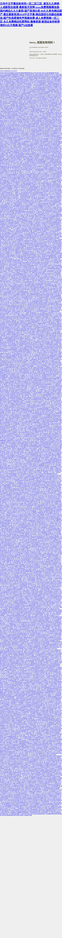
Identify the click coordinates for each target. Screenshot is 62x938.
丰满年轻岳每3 (16, 692)
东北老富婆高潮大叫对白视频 (29, 557)
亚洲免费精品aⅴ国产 (24, 700)
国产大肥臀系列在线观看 (12, 581)
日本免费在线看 (33, 314)
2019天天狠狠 (44, 459)
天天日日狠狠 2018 (52, 360)
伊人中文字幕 (33, 685)
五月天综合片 (35, 400)
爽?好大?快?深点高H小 (39, 495)
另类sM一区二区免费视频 (48, 196)
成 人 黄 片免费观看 (37, 734)
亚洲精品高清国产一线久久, (46, 195)
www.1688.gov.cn (57, 206)
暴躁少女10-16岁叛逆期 (17, 515)
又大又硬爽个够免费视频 (7, 331)
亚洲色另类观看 (43, 245)
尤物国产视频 (54, 119)
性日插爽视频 (58, 229)
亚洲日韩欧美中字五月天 (56, 435)
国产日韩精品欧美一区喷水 (41, 600)
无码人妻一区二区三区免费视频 (23, 433)
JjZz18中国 (2, 743)
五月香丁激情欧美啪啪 (19, 154)
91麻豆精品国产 (37, 316)
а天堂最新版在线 (45, 564)
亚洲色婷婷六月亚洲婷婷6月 (10, 703)
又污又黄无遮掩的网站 (51, 323)
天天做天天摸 (45, 651)
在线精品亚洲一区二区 (27, 756)
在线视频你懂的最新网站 (21, 156)
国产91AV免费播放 (54, 661)
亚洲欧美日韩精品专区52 (36, 607)
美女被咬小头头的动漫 (39, 563)
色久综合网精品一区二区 (46, 173)
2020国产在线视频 (4, 734)
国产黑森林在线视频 (49, 347)
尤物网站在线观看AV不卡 (23, 143)
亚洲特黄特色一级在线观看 (13, 570)
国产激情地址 (6, 363)
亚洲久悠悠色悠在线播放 (52, 282)
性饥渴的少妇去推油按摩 (6, 329)
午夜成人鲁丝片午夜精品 (39, 644)
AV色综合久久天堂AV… (37, 181)
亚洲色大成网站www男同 (29, 515)
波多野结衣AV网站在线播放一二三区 (32, 436)
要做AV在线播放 (56, 393)
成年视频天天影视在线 (5, 316)
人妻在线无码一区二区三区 (8, 461)
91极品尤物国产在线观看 (26, 428)
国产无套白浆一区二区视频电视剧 (29, 359)
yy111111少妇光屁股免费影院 (28, 716)
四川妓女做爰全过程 (27, 508)
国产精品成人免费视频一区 (34, 432)
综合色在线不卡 (55, 101)
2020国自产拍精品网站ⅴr (30, 118)
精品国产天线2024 (36, 92)
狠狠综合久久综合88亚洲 (50, 658)
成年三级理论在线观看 (44, 641)
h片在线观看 (48, 461)
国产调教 (10, 302)
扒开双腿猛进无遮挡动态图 (52, 513)
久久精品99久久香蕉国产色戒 (34, 94)
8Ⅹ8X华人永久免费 (19, 672)
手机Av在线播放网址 (39, 661)
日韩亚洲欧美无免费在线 (14, 418)
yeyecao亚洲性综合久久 (39, 309)
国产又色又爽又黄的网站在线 (36, 384)
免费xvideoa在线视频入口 (49, 225)
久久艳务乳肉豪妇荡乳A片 (54, 663)
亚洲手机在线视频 (56, 185)
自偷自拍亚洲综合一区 (38, 225)
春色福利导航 (47, 145)
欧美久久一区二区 (26, 210)
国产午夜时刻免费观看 (28, 665)
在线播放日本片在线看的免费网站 (38, 162)
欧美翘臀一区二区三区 (28, 519)
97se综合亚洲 (3, 789)
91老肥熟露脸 (54, 563)
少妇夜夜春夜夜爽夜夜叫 (22, 291)
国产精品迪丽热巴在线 (34, 776)
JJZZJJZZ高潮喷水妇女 (50, 198)
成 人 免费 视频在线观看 (51, 257)
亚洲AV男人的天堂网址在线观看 (53, 189)
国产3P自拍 (13, 611)
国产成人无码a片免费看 (22, 787)
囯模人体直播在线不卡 (22, 322)
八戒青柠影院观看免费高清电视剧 (51, 688)
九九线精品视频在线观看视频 (13, 789)
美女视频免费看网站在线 (28, 282)
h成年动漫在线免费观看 (31, 271)
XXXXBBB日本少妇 (25, 363)
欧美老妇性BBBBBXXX (47, 539)
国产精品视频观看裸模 (53, 77)
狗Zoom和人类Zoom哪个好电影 (44, 454)
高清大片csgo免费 (34, 296)
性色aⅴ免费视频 (16, 302)
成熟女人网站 (45, 742)
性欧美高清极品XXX (27, 351)
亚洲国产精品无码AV (40, 549)
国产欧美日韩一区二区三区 (37, 721)
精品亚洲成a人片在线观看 (27, 724)
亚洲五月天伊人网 (21, 137)
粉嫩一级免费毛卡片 (35, 231)
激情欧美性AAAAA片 (49, 229)
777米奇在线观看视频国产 (28, 145)
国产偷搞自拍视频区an (25, 206)
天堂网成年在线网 (11, 746)
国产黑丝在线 (44, 681)
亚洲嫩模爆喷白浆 (47, 447)
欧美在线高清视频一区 (34, 442)
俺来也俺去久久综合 (34, 238)
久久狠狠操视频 (46, 501)
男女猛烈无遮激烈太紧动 (54, 486)
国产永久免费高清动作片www (23, 707)
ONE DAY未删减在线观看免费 (7, 597)
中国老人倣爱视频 (45, 626)
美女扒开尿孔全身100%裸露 (36, 345)
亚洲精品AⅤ (52, 534)
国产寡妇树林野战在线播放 (46, 369)
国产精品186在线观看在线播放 (53, 528)
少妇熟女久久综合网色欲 (11, 451)
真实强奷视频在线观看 (41, 161)
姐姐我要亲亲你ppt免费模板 (17, 334)
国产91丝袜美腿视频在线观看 (16, 608)
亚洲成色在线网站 (9, 648)
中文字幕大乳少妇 (53, 138)
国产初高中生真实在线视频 (37, 315)
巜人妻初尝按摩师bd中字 (23, 348)
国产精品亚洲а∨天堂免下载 (38, 101)
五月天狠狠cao (52, 487)
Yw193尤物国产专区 (41, 103)
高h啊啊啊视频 (40, 465)
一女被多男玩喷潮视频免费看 (28, 520)
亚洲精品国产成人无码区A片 (15, 364)
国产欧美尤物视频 (23, 750)
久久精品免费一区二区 (28, 666)
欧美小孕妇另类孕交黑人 (46, 163)
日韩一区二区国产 (56, 395)
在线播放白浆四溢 (41, 594)
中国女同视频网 (22, 458)
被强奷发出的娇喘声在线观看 (47, 442)
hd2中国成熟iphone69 (53, 349)
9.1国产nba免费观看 (15, 572)
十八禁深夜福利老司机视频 (33, 521)
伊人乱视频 (13, 203)
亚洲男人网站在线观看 (20, 271)
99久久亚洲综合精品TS (40, 96)
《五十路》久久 (35, 172)
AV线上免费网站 (4, 458)
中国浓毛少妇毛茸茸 (20, 352)
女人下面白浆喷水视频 (45, 322)
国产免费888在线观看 (35, 262)
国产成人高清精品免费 (16, 202)
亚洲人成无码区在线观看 (24, 149)
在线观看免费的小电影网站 (29, 683)
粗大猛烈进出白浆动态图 (10, 221)
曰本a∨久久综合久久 (36, 210)
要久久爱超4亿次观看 (55, 581)
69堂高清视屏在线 (16, 775)
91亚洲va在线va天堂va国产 (39, 528)
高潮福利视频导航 (28, 221)
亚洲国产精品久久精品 (33, 762)
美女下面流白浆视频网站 (36, 392)
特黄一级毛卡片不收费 (49, 798)
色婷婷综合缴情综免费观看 (53, 665)
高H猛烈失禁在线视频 (17, 596)
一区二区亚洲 (10, 549)
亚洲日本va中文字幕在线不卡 (25, 676)
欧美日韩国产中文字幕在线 (37, 260)
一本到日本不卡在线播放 (53, 557)
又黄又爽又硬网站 (52, 683)
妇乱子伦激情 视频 (9, 96)
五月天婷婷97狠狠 (15, 801)
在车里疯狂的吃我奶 (4, 665)
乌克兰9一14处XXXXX (48, 192)
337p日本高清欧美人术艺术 (10, 246)
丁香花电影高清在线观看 (26, 326)
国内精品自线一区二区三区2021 (42, 154)
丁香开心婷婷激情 (23, 736)
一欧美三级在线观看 (37, 85)
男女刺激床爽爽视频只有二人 (23, 731)
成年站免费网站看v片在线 (36, 760)
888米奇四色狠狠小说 (35, 729)
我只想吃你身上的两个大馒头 (16, 162)
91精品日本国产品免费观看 (44, 809)
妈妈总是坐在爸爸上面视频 (44, 695)
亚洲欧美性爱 (13, 121)
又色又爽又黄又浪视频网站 (37, 206)
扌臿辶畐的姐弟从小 (18, 482)
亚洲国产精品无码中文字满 (8, 645)
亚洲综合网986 (18, 519)
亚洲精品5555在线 (32, 780)
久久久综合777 (32, 409)
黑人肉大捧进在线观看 (21, 265)
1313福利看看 (12, 104)
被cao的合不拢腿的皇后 (17, 240)
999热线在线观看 (29, 183)
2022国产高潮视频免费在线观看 (9, 137)
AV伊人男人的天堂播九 (34, 112)
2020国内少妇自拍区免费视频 (22, 200)
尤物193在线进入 (4, 191)
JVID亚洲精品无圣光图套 (40, 499)
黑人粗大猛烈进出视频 (44, 627)
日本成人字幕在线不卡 (26, 789)
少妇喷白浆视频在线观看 (42, 487)
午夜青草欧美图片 (4, 791)
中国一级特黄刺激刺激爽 (39, 426)
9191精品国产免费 (27, 815)
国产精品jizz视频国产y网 (49, 512)
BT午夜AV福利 (44, 477)
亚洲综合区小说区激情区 (50, 174)
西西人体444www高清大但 (9, 519)
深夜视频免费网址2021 (5, 678)
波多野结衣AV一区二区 (23, 659)
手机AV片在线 (37, 183)
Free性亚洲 (37, 232)
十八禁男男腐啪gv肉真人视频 (50, 285)
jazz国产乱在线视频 (17, 99)
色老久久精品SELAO (28, 644)
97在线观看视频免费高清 (46, 374)
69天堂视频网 (45, 764)
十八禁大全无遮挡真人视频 (44, 265)
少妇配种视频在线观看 (35, 667)
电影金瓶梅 (27, 468)
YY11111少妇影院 (46, 490)
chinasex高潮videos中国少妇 (6, 616)
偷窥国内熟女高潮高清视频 (52, 184)
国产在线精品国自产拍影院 (53, 516)
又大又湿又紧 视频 (53, 140)
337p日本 (12, 705)
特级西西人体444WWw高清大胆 (10, 510)
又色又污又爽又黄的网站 (34, 385)
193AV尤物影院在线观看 (51, 170)
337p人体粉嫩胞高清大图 (29, 161)
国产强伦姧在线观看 (49, 159)
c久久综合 (27, 530)
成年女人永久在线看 (41, 329)
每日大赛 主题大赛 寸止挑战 (37, 658)
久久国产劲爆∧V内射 (41, 716)
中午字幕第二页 (33, 700)
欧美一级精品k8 (11, 527)
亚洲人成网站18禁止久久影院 (19, 308)
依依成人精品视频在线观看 (14, 166)
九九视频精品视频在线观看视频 (19, 603)
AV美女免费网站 (4, 205)
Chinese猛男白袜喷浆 (52, 254)
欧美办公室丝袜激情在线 (43, 348)
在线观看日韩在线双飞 (37, 415)
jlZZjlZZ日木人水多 (19, 461)
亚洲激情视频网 (18, 683)
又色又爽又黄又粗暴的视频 (49, 247)
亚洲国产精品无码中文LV (54, 477)
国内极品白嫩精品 (50, 716)
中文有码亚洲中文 (11, 231)
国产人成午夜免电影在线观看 (31, 494)
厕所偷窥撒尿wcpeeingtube (42, 778)
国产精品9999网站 (39, 370)
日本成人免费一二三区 (24, 735)
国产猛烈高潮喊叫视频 (55, 698)
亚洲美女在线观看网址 (39, 159)
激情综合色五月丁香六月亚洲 (8, 501)
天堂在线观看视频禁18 (10, 564)
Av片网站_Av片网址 (10, 672)
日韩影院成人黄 (14, 444)
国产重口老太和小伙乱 (32, 308)
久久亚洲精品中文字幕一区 (6, 380)
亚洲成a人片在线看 (54, 358)
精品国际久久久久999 (27, 447)
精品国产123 (14, 93)
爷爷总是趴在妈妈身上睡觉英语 (43, 604)
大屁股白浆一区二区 (23, 290)
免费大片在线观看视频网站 (36, 599)
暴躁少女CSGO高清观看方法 (30, 90)
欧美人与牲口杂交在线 (35, 72)
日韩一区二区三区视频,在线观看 (17, 782)
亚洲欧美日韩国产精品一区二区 (52, 811)
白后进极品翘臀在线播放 (38, 797)
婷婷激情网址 (42, 484)
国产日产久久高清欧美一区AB (27, 170)
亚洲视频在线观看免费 (43, 93)
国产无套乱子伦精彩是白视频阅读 (11, 415)
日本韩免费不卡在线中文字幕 (33, 502)
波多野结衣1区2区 (32, 470)
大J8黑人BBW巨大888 (50, 396)
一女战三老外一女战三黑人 (27, 775)
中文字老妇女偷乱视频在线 (43, 783)
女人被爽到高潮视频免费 (38, 380)
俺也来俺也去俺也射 (19, 305)
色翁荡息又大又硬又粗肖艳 (24, 517)
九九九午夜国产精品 (6, 577)
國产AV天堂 (31, 768)
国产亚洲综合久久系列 (42, 663)
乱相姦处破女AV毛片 (40, 578)
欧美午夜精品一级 (27, 552)
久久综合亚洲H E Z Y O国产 (55, 790)
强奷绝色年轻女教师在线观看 (26, 505)
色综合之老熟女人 (45, 458)
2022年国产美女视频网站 (6, 807)
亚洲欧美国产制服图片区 (16, 158)
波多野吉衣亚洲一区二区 (20, 414)
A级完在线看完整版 (43, 239)
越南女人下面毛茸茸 (27, 723)
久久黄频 (23, 183)
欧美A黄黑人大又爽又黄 (26, 472)
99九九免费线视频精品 (20, 743)
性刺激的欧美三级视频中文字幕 (33, 743)
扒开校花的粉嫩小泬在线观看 (27, 114)
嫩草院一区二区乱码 (27, 568)
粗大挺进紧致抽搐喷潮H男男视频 (34, 294)
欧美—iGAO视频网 (45, 559)
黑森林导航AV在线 (11, 362)
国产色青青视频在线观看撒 (34, 694)
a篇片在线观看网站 (42, 527)
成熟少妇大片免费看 (28, 218)
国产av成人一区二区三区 (42, 107)
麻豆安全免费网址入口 (41, 758)
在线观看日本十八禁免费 (30, 338)
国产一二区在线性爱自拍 (32, 641)
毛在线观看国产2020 (25, 418)
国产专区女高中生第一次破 (51, 464)
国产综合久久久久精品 (44, 240)
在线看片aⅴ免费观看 (9, 85)
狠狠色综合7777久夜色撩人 (51, 166)
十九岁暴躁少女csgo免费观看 (16, 235)
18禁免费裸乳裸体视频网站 (42, 409)
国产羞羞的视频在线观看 (36, 413)
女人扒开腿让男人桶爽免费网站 (27, 479)
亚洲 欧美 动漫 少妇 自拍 (35, 526)
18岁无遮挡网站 (55, 433)
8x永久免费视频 (38, 336)
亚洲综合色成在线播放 (36, 764)
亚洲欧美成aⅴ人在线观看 (7, 757)
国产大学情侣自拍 (9, 761)
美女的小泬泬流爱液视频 (42, 138)
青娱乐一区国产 (6, 158)
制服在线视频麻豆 (47, 384)
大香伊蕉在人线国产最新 (22, 771)
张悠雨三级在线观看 (36, 459)
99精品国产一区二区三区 (34, 469)
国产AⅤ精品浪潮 (9, 239)
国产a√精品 (27, 623)
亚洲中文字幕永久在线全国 (18, 118)
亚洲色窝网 (22, 82)
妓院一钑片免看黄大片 (51, 505)
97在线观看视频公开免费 (42, 517)
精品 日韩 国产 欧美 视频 (43, 356)
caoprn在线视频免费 (47, 393)
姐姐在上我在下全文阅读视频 (21, 382)
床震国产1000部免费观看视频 (27, 661)
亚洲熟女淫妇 (41, 546)
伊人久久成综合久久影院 (38, 251)
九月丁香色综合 (11, 119)
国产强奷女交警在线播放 (39, 554)
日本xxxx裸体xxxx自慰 (17, 184)
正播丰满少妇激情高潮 (49, 583)
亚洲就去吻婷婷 (25, 262)
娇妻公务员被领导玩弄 (45, 144)
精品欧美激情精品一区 (19, 232)
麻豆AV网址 (9, 308)
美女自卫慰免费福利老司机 (28, 705)
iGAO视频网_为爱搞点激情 (32, 176)
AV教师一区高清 (26, 721)
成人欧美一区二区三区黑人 (52, 287)
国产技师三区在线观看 (44, 296)
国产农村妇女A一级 (4, 344)
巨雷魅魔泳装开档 (56, 672)
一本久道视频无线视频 (50, 676)
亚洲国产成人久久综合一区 (14, 420)
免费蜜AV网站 (3, 145)
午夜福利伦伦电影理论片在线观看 (54, 484)
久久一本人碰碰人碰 (41, 312)
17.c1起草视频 (3, 641)
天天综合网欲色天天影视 (53, 655)
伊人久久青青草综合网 (55, 802)
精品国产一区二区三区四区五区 (46, 453)
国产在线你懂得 (23, 151)
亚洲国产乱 (50, 532)
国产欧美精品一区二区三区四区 (26, 115)
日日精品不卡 (35, 568)
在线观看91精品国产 (56, 144)
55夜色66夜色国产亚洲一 (25, 765)
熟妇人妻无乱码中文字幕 (29, 531)
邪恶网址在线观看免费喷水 (15, 140)
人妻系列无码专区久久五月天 (46, 291)
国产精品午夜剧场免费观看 (45, 473)
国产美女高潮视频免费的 (22, 369)
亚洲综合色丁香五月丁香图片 (39, 184)
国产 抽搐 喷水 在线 (22, 790)
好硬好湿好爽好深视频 (48, 294)
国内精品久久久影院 (39, 158)
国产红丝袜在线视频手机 (34, 802)
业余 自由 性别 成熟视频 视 (14, 732)
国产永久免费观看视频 (56, 214)
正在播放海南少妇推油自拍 (50, 125)
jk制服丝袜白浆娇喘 (55, 251)
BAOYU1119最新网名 (15, 253)
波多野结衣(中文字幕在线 (53, 448)
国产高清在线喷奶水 (37, 509)
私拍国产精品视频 (44, 228)
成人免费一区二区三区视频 (30, 214)
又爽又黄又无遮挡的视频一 (16, 578)
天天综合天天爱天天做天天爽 (25, 367)
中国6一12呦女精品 (36, 732)
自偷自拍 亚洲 (53, 626)
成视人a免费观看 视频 (29, 561)
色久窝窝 (43, 811)
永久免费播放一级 (32, 662)
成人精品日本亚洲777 (48, 751)
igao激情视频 (41, 718)
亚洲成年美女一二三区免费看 (28, 793)
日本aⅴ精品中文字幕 (50, 706)
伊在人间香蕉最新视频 (33, 603)
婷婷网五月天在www (55, 278)
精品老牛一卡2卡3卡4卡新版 (52, 213)
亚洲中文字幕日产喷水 (46, 232)
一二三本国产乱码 (38, 366)
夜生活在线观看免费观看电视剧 (38, 89)
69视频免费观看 (3, 207)
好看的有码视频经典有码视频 (13, 747)
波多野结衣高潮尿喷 (42, 302)
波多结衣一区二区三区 (14, 363)
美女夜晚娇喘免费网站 (25, 392)
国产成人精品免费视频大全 (53, 133)
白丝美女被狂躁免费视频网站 (46, 804)
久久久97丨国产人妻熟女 (22, 650)
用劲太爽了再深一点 (45, 581)
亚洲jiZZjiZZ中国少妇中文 (34, 227)
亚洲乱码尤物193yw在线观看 (21, 267)
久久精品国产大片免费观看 (6, 673)
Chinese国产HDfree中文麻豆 (20, 521)
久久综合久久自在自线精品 (42, 746)
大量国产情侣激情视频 (38, 367)
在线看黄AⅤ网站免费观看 (37, 285)
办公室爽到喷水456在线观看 (50, 221)
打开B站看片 (11, 224)
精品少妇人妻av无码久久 (16, 254)
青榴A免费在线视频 (36, 789)
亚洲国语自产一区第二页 (12, 754)
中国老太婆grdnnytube (41, 520)
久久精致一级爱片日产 (50, 111)
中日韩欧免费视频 (20, 746)
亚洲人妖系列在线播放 (53, 418)
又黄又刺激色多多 (10, 126)
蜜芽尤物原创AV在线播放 (32, 78)
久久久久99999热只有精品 (33, 740)
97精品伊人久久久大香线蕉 (51, 260)
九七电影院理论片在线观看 (39, 222)
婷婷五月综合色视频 (41, 725)
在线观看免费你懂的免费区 (45, 756)
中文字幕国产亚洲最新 (36, 402)
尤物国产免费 (40, 362)
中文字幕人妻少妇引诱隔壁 (16, 370)
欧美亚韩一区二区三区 (50, 75)
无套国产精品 (15, 318)
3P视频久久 (17, 192)
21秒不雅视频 (35, 627)
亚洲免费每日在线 (28, 298)
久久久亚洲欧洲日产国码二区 (18, 594)
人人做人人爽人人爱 (50, 612)
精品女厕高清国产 (46, 130)
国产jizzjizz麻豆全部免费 (28, 307)
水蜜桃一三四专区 (9, 154)
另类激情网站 (33, 289)
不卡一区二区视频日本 (31, 362)
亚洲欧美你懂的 (32, 103)
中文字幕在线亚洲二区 (35, 638)
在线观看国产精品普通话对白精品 (44, 714)
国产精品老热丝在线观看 (16, 360)
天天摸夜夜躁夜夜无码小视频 (24, 524)
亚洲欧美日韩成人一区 (47, 634)
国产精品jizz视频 (42, 800)
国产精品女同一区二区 (35, 167)
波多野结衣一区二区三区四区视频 (53, 465)
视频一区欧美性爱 (8, 531)
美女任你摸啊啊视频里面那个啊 (11, 736)
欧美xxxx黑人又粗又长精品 (43, 261)
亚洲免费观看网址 (27, 184)
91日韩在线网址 (28, 702)
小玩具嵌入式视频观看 (34, 804)
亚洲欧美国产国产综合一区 (36, 501)
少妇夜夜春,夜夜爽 (14, 700)
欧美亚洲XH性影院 (53, 731)
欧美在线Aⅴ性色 (29, 554)
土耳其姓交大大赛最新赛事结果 (46, 568)
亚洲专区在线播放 (14, 779)
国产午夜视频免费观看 (5, 486)
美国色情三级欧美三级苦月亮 (26, 575)
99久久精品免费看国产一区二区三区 (28, 548)
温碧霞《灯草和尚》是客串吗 (9, 448)
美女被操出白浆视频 (34, 491)
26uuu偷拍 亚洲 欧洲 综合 (18, 285)
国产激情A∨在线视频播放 (14, 205)
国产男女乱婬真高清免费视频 (20, 622)
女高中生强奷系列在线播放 (12, 727)
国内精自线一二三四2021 (54, 659)
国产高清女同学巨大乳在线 (54, 483)
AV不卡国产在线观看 (24, 534)
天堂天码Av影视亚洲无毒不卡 (36, 180)
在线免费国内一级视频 (14, 217)
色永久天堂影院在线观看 (48, 760)
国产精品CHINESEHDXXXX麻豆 (48, 754)
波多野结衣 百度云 (14, 505)
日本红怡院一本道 (22, 429)
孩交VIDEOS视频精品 (12, 432)
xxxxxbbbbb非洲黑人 (18, 439)
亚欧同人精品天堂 (39, 74)
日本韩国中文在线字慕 (24, 539)
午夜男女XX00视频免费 (17, 138)
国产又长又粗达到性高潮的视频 (31, 245)
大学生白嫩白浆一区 (10, 743)
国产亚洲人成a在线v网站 (38, 618)
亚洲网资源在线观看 (30, 126)
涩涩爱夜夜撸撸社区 (13, 101)
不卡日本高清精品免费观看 (22, 526)
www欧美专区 (45, 381)
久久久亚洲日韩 (54, 674)
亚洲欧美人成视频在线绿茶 (17, 720)
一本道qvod (6, 504)
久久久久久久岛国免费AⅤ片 (9, 297)
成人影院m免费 (31, 344)
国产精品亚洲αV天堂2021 (45, 699)
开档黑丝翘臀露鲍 (31, 579)
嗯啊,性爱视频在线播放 (22, 535)
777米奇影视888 (22, 198)
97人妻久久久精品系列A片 (31, 261)
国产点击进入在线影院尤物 (29, 224)
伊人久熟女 (19, 304)
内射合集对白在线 (8, 714)
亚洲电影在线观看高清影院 (11, 337)
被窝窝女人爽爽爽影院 (43, 717)
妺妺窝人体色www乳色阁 (26, 801)
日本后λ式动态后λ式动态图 (12, 290)
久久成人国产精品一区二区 (55, 746)
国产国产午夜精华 (28, 191)
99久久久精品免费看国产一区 (19, 78)
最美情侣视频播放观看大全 (55, 378)
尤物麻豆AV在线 (51, 94)
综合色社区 (11, 600)
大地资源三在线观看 (56, 506)
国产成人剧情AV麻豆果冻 (56, 371)
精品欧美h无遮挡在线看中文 (16, 684)
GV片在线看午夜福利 (44, 711)
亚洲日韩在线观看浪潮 (19, 378)
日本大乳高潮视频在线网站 (53, 216)
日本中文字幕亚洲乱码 (42, 254)
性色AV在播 (41, 132)
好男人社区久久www (17, 769)
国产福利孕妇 (35, 242)
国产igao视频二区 (40, 735)
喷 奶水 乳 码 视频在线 (45, 333)
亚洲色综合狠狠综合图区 (55, 200)
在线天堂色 (2, 433)
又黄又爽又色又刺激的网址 (50, 546)
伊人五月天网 (41, 494)
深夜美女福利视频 (15, 636)
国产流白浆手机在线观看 (7, 439)
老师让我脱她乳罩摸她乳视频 (20, 385)
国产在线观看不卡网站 (36, 572)
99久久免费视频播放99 (18, 239)
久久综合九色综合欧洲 (14, 791)
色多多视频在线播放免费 (37, 431)
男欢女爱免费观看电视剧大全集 (22, 633)
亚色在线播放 (31, 148)
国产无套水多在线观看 (40, 531)
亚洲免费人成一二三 (32, 718)
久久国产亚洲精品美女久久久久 (17, 312)
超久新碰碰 (21, 216)
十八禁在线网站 (8, 669)
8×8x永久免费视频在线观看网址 (52, 537)
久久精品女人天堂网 (6, 532)
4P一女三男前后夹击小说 (40, 253)
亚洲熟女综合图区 (40, 331)
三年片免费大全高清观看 (9, 393)
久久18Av (43, 202)
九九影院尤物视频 (34, 178)
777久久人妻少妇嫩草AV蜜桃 (14, 459)
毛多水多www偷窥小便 (37, 688)
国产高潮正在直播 (14, 804)
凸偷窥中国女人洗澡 (25, 302)
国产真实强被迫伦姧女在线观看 (24, 611)
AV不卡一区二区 (19, 751)
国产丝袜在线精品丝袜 (38, 575)
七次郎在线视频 (43, 123)
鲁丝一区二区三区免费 (19, 623)
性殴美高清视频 (35, 228)
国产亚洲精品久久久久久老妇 (28, 794)
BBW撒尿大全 (21, 337)
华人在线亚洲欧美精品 (55, 559)
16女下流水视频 (26, 404)
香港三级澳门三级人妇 (21, 579)
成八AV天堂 (46, 345)
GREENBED (3, 756)
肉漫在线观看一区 (15, 114)
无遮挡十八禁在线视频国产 (48, 709)
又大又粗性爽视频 (36, 327)
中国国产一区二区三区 (46, 272)
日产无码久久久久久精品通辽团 (11, 173)
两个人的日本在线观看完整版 (41, 148)
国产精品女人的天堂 (24, 491)
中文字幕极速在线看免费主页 (15, 404)
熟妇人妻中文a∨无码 (37, 217)
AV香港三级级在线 (51, 364)
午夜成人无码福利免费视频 (32, 640)
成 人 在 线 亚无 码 (12, 304)
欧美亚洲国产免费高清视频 (50, 538)
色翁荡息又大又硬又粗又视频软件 (12, 386)
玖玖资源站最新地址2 (46, 156)
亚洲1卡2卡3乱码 (9, 99)
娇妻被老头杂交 (45, 745)
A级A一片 (53, 172)
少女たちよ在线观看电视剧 (11, 348)
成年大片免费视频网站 (11, 475)
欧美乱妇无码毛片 (7, 280)
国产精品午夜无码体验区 (52, 550)
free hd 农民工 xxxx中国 (29, 600)
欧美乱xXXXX (51, 694)
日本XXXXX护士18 (7, 296)
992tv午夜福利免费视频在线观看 (21, 409)
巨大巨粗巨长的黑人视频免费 (15, 568)
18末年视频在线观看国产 (38, 347)
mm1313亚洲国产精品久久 (18, 807)
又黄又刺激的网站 (24, 134)
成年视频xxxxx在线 (34, 349)
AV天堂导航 (13, 689)
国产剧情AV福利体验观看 (53, 429)
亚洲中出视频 (8, 214)
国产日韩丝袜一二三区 (10, 229)
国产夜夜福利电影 (41, 523)
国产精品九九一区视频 (30, 337)
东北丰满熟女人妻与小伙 (43, 703)
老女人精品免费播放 (16, 469)
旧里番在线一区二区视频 (29, 108)
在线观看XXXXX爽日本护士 (42, 713)
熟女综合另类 (31, 213)
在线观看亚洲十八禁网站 (23, 808)
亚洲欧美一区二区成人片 (26, 400)
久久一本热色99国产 (32, 389)
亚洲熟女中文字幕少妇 (12, 176)
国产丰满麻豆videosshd (25, 89)
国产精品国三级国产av (14, 391)
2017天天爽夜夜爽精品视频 (12, 758)
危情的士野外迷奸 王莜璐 (47, 341)
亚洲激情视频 (13, 344)
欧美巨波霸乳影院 (27, 618)
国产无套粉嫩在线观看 (55, 240)
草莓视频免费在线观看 (55, 450)
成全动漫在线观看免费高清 (13, 400)
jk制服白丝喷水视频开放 (33, 616)
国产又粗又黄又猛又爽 (40, 257)
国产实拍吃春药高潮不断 (25, 165)
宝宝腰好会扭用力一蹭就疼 (50, 165)
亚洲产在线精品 (26, 417)
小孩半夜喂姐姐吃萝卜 (40, 170)
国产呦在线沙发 (18, 705)
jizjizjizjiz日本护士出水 (51, 307)
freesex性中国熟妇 (4, 778)
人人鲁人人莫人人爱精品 (55, 457)
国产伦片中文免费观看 (43, 790)
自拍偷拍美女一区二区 (31, 352)
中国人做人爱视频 (39, 125)
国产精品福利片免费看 (52, 104)
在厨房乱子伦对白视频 (31, 687)
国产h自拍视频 (51, 389)
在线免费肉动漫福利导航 (50, 765)
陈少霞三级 (7, 768)
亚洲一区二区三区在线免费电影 (34, 425)
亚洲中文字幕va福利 (23, 567)
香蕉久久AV (23, 577)
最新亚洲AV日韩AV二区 (35, 709)
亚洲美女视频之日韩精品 (48, 392)
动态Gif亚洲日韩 (43, 104)
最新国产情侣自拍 (8, 298)
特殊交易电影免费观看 (18, 338)
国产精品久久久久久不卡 (7, 480)
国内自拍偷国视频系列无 (33, 322)
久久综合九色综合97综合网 (8, 213)
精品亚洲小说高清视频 (55, 187)
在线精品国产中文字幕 (43, 475)
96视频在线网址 (53, 466)
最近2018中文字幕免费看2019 (41, 377)
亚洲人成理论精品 (40, 619)
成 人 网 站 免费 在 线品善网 (22, 180)
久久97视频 (21, 643)
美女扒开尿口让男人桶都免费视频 (29, 663)
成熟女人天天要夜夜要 (25, 402)
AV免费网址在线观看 (15, 289)
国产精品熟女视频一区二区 (43, 373)
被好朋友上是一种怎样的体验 (44, 211)
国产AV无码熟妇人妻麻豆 (35, 256)
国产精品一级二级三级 (30, 795)
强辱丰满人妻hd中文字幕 (49, 431)
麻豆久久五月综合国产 (34, 462)
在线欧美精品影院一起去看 (15, 264)
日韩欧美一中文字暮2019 (17, 413)
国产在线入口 (56, 369)
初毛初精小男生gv (10, 194)
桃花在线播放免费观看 (37, 192)
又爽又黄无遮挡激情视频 (7, 815)
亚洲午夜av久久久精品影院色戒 (53, 727)
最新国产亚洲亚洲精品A (33, 593)
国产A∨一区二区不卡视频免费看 (15, 257)
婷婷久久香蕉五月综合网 (21, 411)
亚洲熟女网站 (33, 329)
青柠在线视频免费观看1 (42, 118)
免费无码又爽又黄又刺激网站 (25, 464)
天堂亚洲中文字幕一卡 (36, 490)
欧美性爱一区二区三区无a (51, 515)
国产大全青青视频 (55, 699)
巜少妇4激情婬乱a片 (15, 301)
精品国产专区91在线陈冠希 (48, 205)
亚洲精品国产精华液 (29, 309)
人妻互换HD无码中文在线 (6, 583)
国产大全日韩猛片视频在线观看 (31, 123)
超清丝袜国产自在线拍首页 (23, 121)
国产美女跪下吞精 (36, 374)
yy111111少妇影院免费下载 (53, 786)
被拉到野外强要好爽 (15, 316)
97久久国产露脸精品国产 (37, 493)
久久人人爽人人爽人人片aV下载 (23, 437)
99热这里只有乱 (28, 509)
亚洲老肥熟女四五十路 (21, 783)
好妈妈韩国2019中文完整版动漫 (41, 486)
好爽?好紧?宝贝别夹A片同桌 (22, 407)
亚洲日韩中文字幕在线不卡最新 (49, 97)
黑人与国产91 (33, 497)
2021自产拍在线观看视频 (30, 807)
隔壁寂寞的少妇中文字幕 (30, 532)
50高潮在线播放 (34, 417)
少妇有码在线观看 (8, 691)
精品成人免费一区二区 (56, 407)
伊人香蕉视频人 (49, 578)
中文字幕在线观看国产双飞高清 (9, 291)
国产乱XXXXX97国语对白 (16, 552)
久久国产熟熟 (15, 149)
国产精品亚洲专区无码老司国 (19, 560)
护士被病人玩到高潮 (32, 717)
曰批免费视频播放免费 (49, 718)
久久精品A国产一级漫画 (25, 228)
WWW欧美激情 (32, 290)
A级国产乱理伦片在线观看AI (50, 391)
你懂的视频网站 (41, 198)
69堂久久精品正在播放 (14, 314)
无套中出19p (44, 516)
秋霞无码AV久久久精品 (21, 333)
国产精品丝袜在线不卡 (17, 298)
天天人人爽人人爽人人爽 (8, 563)
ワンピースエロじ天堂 (26, 621)
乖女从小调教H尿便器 (38, 538)
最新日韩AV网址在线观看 (30, 488)
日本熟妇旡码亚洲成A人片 (6, 762)
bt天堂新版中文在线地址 (40, 775)
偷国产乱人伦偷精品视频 (22, 297)
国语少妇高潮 (48, 101)
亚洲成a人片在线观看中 (49, 768)
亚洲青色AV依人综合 (16, 359)
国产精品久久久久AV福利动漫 (7, 780)
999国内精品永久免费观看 (18, 75)
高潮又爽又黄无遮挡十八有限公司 (52, 74)
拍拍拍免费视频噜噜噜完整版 (12, 129)
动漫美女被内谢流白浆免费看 (7, 716)
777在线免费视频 (5, 705)
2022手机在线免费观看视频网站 (13, 756)
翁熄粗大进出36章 (4, 508)
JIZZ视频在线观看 (23, 546)
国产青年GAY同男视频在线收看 (17, 499)
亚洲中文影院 (40, 583)
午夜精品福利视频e (33, 711)
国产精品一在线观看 (40, 652)
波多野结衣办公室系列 (17, 358)
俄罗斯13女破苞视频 (13, 493)
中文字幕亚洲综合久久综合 (21, 645)
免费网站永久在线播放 (17, 588)
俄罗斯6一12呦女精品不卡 (10, 384)
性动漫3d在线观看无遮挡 (39, 813)
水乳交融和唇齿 (16, 424)
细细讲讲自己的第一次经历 (15, 753)
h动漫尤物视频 (38, 753)
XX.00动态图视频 (25, 435)
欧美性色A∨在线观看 (42, 557)
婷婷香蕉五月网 (50, 253)
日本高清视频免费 (57, 141)
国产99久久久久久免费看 (12, 750)
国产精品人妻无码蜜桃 (51, 491)
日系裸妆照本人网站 (8, 385)
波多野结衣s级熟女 (23, 582)
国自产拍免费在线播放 (12, 556)
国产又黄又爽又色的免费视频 (22, 571)
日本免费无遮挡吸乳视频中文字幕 (37, 455)
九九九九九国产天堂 (45, 275)
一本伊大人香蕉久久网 (14, 92)
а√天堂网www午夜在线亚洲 (24, 340)
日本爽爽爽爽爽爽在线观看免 (53, 268)
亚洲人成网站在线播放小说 (33, 144)
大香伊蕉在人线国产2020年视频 (18, 373)
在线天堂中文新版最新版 (6, 494)
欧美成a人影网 (20, 221)
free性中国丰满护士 (23, 662)
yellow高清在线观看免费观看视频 (18, 330)
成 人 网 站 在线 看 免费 (6, 775)
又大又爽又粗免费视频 (43, 801)
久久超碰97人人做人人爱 (16, 768)
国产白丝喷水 (36, 756)
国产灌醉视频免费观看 (46, 395)
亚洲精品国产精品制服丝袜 (53, 784)
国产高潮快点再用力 (52, 758)
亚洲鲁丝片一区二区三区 (37, 152)
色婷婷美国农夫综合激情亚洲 (33, 566)
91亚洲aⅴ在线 (5, 389)
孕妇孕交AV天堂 (48, 797)
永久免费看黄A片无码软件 (50, 367)
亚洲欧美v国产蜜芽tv (56, 462)
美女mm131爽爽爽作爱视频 (38, 323)
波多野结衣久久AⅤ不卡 (18, 431)
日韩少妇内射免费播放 (9, 687)
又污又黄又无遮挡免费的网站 (53, 202)
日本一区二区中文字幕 (46, 325)
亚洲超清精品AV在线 (36, 524)
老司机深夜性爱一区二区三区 (25, 403)
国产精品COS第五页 (44, 411)
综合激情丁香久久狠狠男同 (51, 132)
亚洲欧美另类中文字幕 (27, 225)
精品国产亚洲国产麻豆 (21, 275)
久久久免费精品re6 (24, 272)
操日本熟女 (32, 279)
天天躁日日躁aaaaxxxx (53, 480)
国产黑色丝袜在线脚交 (8, 132)
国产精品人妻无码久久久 (44, 269)
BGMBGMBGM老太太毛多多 (41, 728)
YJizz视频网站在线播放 (12, 738)
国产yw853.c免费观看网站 (24, 141)
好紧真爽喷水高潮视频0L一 (14, 222)
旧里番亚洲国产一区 (47, 425)
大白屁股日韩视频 (45, 422)
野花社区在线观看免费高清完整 (10, 130)
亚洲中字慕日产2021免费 (29, 370)
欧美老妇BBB (3, 231)
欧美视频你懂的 (21, 176)
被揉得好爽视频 (31, 625)
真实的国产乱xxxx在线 (41, 605)
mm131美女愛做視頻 (30, 232)
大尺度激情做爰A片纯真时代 (34, 634)
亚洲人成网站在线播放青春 (13, 151)
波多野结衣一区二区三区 (7, 502)
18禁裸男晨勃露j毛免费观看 (51, 344)
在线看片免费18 (44, 659)
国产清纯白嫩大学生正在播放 (18, 523)
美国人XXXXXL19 (4, 100)
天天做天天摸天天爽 (22, 556)
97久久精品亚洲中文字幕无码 (44, 188)
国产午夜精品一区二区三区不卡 (16, 309)
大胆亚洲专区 (32, 133)
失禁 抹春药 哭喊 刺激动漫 (23, 163)
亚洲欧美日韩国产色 (22, 510)
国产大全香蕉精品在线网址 (51, 678)
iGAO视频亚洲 (48, 813)
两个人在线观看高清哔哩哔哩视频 (31, 406)
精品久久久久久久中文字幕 (28, 678)
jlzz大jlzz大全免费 (42, 271)
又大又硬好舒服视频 (18, 218)
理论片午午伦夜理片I (33, 527)
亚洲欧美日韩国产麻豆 (46, 586)
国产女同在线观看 (26, 264)
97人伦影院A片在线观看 (25, 92)
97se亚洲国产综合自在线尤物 (55, 728)
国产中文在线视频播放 (11, 443)
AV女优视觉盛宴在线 (28, 235)
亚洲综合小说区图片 (24, 207)
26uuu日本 (6, 600)
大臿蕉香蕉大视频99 (53, 548)
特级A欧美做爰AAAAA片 (11, 787)
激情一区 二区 (44, 432)
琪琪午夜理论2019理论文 (10, 541)
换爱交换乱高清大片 (42, 359)
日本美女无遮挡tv (4, 404)
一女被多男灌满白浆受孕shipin (22, 698)
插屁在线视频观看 (57, 420)
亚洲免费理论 (39, 482)
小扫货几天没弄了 (25, 301)
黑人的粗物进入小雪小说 (33, 473)
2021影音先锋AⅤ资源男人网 (11, 739)
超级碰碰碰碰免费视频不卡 (11, 356)
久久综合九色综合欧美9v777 (36, 199)
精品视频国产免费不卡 (55, 640)
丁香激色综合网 (26, 399)
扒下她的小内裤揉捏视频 (49, 808)
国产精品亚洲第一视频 (21, 651)
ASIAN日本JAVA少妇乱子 (47, 739)
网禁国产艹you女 (22, 739)
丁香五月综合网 (21, 475)
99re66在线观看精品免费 (39, 612)
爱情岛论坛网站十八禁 (12, 599)
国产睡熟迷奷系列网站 (23, 516)
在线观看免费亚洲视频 (51, 644)
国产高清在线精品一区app (12, 676)
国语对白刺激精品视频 (14, 79)
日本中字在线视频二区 (21, 564)
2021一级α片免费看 (52, 680)
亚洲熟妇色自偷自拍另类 (47, 330)
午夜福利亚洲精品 (27, 83)
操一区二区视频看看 (7, 589)
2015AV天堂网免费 (38, 145)
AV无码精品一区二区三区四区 (27, 636)
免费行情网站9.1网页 (27, 99)
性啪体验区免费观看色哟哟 (38, 621)
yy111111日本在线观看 (30, 334)
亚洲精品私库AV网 (28, 240)
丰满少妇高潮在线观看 (47, 121)
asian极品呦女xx (39, 119)
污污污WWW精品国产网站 (47, 502)
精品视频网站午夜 (39, 229)
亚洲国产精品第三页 (47, 446)
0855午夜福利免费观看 (56, 265)
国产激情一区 (13, 650)
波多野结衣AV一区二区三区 (34, 267)
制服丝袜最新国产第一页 (31, 211)
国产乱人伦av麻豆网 (7, 794)
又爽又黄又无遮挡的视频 (7, 341)
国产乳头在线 (52, 298)
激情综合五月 (30, 550)
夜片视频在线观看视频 (20, 498)
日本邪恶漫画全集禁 (25, 289)
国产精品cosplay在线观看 (27, 222)
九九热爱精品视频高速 (33, 750)
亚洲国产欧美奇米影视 (12, 641)
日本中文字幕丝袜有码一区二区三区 (8, 70)
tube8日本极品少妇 (48, 206)
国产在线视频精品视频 (11, 680)
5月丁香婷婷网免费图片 (32, 429)
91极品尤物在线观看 (50, 476)
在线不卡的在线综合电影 (52, 594)
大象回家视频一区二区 (19, 554)
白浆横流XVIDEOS (14, 148)
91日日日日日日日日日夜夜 (50, 738)
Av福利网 (47, 661)
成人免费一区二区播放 (35, 371)
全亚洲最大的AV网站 (26, 797)
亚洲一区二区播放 (34, 318)
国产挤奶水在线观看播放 (6, 358)
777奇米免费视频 (30, 366)
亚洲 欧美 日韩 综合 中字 (12, 760)
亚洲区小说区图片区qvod (32, 137)
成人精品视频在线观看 (21, 344)
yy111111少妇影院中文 (51, 406)
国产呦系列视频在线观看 (43, 314)
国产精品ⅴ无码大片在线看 (51, 88)
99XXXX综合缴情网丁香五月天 (49, 736)
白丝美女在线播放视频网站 (41, 630)
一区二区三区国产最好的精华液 (32, 669)
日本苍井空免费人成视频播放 (42, 588)
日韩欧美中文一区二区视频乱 (27, 377)
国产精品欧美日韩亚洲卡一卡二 (27, 86)
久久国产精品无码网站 (41, 622)
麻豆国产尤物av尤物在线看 (22, 355)
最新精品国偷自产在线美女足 (10, 112)
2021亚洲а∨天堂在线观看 (30, 725)
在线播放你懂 (15, 583)
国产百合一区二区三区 (5, 202)
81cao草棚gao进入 (23, 250)
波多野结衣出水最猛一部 (16, 557)
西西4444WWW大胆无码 (13, 465)
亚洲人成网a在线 (16, 440)
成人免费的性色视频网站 (51, 696)
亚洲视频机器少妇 (4, 728)
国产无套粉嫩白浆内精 (15, 713)
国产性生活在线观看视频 (6, 543)
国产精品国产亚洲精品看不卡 (48, 667)
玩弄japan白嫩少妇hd (40, 344)
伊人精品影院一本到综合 (36, 468)
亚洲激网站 (2, 451)
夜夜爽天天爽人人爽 (53, 338)
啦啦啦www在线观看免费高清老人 (22, 629)
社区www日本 (44, 694)
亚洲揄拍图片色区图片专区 (20, 809)
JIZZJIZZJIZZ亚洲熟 (4, 312)
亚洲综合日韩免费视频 (23, 209)
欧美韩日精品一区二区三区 (13, 513)
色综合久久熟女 (44, 319)
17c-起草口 (52, 154)
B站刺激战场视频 (53, 355)
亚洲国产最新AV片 (9, 482)
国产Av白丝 (44, 94)
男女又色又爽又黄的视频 (8, 211)
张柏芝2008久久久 (23, 581)
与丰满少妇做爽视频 (34, 143)
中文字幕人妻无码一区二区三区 (51, 579)
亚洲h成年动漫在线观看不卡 (35, 567)
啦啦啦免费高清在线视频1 (13, 111)
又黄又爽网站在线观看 (26, 311)
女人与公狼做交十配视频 (14, 272)
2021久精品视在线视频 (26, 347)
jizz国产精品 (42, 143)
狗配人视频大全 (13, 593)
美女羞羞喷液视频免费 (45, 258)
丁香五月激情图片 (25, 395)
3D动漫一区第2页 (45, 293)
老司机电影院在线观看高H (40, 665)
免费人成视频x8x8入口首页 (50, 236)
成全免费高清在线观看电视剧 (55, 596)
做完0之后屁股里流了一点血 (6, 409)
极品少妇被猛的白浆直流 (7, 81)
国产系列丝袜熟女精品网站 (12, 550)
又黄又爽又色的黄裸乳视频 (31, 378)
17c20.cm (52, 750)
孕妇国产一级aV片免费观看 (25, 101)
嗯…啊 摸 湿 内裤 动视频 (6, 666)
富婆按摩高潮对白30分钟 (50, 380)
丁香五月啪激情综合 (15, 466)
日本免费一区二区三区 (22, 227)
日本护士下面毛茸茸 (32, 790)
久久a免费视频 (9, 773)
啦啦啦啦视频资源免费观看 (15, 286)
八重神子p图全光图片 (34, 360)
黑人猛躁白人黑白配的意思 (22, 442)
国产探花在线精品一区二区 (34, 185)
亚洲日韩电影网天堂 (55, 231)
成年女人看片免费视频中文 (17, 243)
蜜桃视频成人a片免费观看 (56, 356)
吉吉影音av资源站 (45, 371)
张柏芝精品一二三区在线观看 (33, 506)
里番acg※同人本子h (8, 283)
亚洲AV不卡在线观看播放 (54, 319)
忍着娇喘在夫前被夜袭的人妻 (24, 381)
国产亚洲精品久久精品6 (49, 762)
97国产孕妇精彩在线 (56, 490)
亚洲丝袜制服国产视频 (32, 265)
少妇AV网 (10, 191)
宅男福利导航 (26, 608)
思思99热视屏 (45, 85)
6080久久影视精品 (16, 724)
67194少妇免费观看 (45, 787)
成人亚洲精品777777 (45, 231)
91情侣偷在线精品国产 (54, 148)
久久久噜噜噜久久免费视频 (47, 167)
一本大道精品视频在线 (16, 353)
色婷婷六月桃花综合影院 (9, 161)
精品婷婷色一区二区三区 (13, 207)
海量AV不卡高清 (4, 272)
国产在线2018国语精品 (52, 351)
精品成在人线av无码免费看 (16, 665)
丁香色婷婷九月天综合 (37, 393)
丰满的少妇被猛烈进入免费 (35, 805)
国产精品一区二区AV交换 (34, 535)
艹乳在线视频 (42, 421)
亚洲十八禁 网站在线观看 (29, 578)
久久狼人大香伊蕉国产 (37, 298)
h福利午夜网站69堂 (52, 386)
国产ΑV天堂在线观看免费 (31, 656)
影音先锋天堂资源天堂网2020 (42, 108)
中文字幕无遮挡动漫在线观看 (20, 694)
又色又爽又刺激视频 (23, 444)
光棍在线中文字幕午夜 (40, 420)
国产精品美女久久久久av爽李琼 (48, 326)
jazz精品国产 (24, 717)
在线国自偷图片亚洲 (40, 705)
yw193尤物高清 (20, 320)
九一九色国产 (40, 510)
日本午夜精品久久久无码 (35, 534)
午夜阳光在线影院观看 (25, 196)
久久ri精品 (2, 110)
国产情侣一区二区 (9, 136)
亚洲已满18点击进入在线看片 (48, 267)
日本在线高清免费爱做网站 (29, 107)
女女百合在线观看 (6, 590)
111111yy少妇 (36, 99)
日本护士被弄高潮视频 (34, 369)
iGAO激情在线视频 (7, 118)
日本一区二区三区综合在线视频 (46, 560)
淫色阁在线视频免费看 (29, 257)
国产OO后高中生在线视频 (23, 296)
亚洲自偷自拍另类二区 (7, 428)
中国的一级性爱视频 (4, 749)
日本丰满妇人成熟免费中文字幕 (44, 662)
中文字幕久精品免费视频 (30, 720)
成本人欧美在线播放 (39, 561)
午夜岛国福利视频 (51, 289)
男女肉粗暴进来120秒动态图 (36, 194)
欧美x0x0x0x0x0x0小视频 (38, 396)
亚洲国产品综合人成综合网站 (12, 453)
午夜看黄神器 (33, 735)
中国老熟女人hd (56, 797)
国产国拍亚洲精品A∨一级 (24, 667)
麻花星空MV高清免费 (5, 373)
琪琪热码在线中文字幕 (29, 480)
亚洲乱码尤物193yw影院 (6, 242)
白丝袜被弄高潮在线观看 (25, 570)
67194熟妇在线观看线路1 (23, 371)
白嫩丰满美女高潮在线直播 (36, 608)
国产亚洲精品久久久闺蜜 (29, 592)
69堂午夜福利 (33, 418)
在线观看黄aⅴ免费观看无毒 (22, 119)
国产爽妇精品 (46, 366)
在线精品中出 (7, 574)
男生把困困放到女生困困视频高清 (47, 178)
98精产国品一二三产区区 (49, 472)
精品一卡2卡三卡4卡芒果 (45, 172)
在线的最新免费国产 (15, 410)
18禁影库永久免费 (7, 630)
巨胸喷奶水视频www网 (27, 626)
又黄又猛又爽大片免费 (26, 260)
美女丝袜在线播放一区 (45, 262)
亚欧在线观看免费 (46, 625)
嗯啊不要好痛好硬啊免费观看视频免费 (33, 446)
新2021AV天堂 (6, 148)
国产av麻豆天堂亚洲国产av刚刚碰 (8, 275)
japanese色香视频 (11, 538)
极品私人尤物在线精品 (48, 493)
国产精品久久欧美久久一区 (44, 177)
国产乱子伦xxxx (44, 650)
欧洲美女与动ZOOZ (44, 541)
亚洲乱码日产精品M (34, 610)
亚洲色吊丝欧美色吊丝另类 (35, 698)
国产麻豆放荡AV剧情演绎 (46, 273)
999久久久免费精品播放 (15, 251)
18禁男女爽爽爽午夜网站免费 (24, 315)
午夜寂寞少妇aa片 (12, 388)
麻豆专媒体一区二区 (30, 336)
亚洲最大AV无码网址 (12, 144)
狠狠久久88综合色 (31, 747)
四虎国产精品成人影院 (42, 127)
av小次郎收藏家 (55, 262)
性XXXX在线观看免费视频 (23, 93)
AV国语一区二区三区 (24, 173)
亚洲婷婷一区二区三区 (9, 683)
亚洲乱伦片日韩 (33, 348)
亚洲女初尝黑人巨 (51, 123)
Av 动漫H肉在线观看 (12, 667)
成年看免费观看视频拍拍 (31, 691)
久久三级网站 (52, 541)
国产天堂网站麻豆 (56, 273)
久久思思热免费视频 (35, 559)
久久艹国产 (9, 145)
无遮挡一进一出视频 (42, 483)
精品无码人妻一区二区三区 (45, 382)
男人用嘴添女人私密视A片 (18, 476)
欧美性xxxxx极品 (4, 808)
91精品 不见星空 (7, 285)
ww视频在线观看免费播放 (14, 377)
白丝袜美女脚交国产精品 (44, 424)
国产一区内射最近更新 (42, 548)
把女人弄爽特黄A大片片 (23, 497)
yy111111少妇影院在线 (48, 633)
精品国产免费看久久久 (42, 90)
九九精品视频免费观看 (38, 169)
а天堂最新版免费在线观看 (46, 443)
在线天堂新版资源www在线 (31, 654)
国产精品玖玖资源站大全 (45, 318)
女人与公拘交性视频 (42, 685)
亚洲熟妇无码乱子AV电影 (46, 672)
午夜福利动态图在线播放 (36, 773)
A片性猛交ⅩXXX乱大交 (55, 99)
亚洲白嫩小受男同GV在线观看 (41, 140)
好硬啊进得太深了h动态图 (47, 404)
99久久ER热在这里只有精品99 (14, 347)
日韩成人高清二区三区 (17, 127)
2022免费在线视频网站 (10, 256)
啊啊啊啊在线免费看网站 (23, 812)
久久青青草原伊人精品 (55, 677)
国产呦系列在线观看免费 (43, 358)
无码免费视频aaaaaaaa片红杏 (44, 214)
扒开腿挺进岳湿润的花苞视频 (31, 542)
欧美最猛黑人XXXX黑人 (22, 203)
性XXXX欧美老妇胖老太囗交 (54, 747)
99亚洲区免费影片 (8, 769)
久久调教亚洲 (56, 468)
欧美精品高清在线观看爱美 (48, 217)
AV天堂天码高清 (48, 235)
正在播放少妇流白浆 (22, 593)
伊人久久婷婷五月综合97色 (35, 742)
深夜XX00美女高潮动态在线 (43, 451)
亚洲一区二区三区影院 (5, 114)
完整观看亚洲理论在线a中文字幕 (24, 448)
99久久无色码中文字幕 (33, 582)
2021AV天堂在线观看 (44, 136)
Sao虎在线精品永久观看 (34, 650)
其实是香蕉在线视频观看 (25, 699)
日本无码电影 (34, 269)
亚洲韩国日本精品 (36, 586)
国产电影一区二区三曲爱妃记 (48, 469)
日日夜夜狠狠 (24, 125)
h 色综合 (42, 209)
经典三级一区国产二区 (51, 309)
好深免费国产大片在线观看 (27, 316)
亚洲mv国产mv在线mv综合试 (29, 714)
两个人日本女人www (44, 542)
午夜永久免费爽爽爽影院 (52, 398)
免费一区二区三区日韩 (43, 308)
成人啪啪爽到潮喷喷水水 (25, 415)
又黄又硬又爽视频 (6, 557)
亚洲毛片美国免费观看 (33, 382)
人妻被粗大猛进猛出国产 (31, 312)
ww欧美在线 (33, 758)
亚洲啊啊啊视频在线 (50, 691)
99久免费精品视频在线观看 (8, 545)
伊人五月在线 (55, 425)
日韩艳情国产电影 (48, 561)
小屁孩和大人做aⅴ (44, 349)
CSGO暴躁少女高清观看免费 (30, 703)
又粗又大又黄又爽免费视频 (47, 72)
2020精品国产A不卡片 (34, 767)
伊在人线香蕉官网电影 (46, 611)
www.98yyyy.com (53, 93)
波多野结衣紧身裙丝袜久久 (8, 192)
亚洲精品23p (38, 794)
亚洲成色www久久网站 (42, 807)
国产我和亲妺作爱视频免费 (35, 130)
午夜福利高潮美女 (28, 751)
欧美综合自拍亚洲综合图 (34, 811)
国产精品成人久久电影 (19, 132)
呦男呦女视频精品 (12, 473)
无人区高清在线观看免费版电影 (10, 174)
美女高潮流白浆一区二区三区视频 (43, 147)
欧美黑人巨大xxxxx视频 (23, 462)
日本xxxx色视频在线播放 (39, 82)
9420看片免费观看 (40, 515)
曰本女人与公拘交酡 (33, 220)
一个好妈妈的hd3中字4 (52, 685)
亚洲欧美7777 (18, 538)
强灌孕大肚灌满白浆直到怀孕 (51, 370)
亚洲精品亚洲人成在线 (9, 498)
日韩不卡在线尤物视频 (23, 325)
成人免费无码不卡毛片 (20, 85)
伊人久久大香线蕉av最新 (26, 734)
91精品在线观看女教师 (22, 432)
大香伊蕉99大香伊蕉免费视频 (22, 501)
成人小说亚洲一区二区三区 (13, 627)
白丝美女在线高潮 (10, 698)
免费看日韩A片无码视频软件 (13, 183)
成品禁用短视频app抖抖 (46, 183)
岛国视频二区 (32, 203)
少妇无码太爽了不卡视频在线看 (40, 218)
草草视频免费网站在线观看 (49, 508)
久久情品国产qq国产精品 (39, 673)
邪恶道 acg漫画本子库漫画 (41, 590)
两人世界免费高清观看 (18, 247)
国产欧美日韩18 (45, 524)
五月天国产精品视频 (18, 553)
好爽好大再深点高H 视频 (34, 276)
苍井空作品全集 (45, 526)
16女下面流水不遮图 (10, 265)
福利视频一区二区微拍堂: (34, 411)
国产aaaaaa (2, 421)
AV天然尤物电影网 (12, 658)
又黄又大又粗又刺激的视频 (36, 81)
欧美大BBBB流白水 (9, 554)
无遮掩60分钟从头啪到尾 (54, 218)
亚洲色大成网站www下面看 (55, 203)
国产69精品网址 (8, 261)
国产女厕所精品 (46, 134)
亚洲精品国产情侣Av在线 (49, 149)
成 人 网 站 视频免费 (27, 380)
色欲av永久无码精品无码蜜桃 (29, 769)
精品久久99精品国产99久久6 (48, 115)
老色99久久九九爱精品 (12, 674)
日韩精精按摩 (42, 437)
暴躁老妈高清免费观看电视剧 (23, 231)
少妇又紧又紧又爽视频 (19, 549)
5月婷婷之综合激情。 (38, 472)
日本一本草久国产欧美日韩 (37, 264)
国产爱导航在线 (5, 235)
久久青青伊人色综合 (34, 258)
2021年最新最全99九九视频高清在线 (12, 435)
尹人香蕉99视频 (57, 342)
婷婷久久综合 (16, 773)
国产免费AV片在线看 (45, 450)
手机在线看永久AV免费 (34, 173)
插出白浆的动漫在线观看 (42, 105)
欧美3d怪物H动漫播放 (13, 250)
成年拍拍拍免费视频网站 (21, 527)
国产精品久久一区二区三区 (37, 165)
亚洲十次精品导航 (11, 180)
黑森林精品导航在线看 (53, 90)
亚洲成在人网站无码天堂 (41, 337)
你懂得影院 (58, 194)
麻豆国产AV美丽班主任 (20, 189)
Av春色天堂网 (21, 542)
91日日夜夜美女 (3, 464)
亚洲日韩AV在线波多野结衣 (32, 136)
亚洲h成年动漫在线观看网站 (25, 323)
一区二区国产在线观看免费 (54, 812)
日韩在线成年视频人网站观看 (46, 710)
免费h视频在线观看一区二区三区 (19, 772)
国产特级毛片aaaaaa (55, 809)
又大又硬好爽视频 (37, 414)
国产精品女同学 (23, 453)
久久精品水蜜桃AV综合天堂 (54, 337)
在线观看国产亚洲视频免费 (18, 601)
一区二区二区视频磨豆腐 (35, 355)
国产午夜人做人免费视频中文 (33, 564)
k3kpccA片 (34, 583)
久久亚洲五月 (27, 696)
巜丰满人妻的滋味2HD (55, 227)
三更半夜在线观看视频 (29, 786)
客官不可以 (52, 314)
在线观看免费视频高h (17, 531)
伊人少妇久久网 (29, 82)
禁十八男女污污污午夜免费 (49, 623)
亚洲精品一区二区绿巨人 (37, 391)
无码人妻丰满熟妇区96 (38, 648)
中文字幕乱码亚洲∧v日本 (10, 707)
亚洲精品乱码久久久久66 (35, 407)
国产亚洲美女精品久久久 (24, 754)
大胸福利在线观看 (7, 293)
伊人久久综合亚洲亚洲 (50, 791)
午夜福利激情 (27, 320)
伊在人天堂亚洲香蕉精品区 (53, 359)
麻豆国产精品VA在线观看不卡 (38, 696)
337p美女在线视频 (50, 89)
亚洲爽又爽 (14, 537)
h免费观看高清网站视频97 (39, 287)
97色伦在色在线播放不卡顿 (38, 166)
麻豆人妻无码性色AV (36, 375)
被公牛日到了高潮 (19, 406)
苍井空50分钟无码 (51, 499)
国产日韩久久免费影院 (20, 366)
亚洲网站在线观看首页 (39, 670)
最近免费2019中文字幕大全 (20, 780)
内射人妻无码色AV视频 (35, 530)
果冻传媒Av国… (34, 386)
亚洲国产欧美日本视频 (15, 395)
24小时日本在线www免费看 (49, 207)
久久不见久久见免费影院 (7, 618)
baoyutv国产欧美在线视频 (9, 355)
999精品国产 (35, 801)
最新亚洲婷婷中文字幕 (7, 147)
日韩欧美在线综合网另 (43, 297)
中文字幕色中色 (19, 100)
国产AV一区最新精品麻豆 (13, 278)
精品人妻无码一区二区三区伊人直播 (36, 151)
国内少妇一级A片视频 (51, 535)
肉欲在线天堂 (12, 604)
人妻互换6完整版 (4, 195)
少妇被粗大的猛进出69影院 (46, 234)
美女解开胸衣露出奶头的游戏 (7, 436)
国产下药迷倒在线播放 (14, 479)
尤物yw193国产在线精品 (54, 107)
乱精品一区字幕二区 (54, 745)
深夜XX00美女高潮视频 (9, 105)
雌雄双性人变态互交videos (32, 560)
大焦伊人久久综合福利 (27, 538)
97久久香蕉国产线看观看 (38, 738)
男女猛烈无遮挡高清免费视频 (7, 72)
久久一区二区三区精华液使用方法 (20, 487)
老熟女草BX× (52, 543)
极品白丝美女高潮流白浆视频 (52, 151)
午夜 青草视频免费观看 (35, 477)
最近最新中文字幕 (22, 356)
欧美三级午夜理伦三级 (50, 495)
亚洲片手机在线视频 (55, 787)
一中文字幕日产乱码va (7, 273)
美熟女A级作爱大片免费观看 (30, 483)
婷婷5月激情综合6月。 (5, 228)
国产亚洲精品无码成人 (53, 352)
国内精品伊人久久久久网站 (47, 353)
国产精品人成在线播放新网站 (47, 112)
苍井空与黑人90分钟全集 (18, 669)
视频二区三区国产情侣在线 (36, 808)
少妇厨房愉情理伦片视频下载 (24, 658)
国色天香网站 (25, 469)
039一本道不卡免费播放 (27, 426)
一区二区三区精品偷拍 (26, 732)
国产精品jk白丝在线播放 (43, 457)
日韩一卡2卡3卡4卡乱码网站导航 (32, 672)
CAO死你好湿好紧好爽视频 (47, 789)
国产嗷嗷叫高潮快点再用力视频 (10, 367)
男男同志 (41, 762)
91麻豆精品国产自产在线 (19, 795)
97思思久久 (13, 450)
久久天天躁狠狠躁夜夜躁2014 (31, 761)
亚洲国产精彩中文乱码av (53, 100)
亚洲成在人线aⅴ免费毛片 (11, 209)
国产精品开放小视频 (41, 795)
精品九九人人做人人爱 (42, 488)
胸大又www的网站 (15, 228)
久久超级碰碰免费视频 (17, 273)
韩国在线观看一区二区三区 (15, 426)
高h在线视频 (25, 360)
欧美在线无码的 (53, 399)
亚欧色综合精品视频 (17, 762)
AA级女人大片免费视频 (46, 530)
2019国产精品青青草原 (39, 235)
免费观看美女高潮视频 (33, 453)
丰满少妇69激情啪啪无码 (15, 605)
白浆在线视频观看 (32, 510)
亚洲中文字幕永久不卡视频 (22, 384)
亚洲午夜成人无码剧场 (47, 413)
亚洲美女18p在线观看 (19, 784)
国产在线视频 (3, 747)
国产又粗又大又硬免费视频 (12, 323)
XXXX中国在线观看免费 (5, 560)
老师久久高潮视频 (28, 648)
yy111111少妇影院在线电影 (6, 626)
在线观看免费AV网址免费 (49, 510)
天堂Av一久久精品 (10, 614)
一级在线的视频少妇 (24, 195)
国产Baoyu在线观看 (27, 304)
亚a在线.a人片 (10, 809)
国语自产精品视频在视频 (39, 88)
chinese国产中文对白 (26, 353)
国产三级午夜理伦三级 (44, 187)
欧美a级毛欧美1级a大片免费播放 (17, 375)
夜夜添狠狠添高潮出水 (10, 711)
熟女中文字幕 (21, 280)
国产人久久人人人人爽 (48, 280)
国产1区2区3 (43, 406)
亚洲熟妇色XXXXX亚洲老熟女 (53, 621)
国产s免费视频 (43, 610)
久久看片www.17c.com (30, 549)
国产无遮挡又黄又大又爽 (32, 577)
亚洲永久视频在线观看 (40, 307)
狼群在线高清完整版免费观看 (12, 115)
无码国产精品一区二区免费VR (40, 351)
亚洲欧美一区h (15, 428)
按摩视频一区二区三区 (13, 458)
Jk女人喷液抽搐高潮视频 (32, 187)
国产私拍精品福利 (36, 611)
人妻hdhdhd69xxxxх (37, 191)
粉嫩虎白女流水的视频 (33, 421)
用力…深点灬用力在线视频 (29, 589)
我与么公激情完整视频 (14, 206)
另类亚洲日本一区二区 (18, 191)
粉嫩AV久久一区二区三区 (25, 172)
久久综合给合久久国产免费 (28, 147)
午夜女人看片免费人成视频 (28, 331)
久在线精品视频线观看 (45, 462)
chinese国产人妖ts (37, 626)
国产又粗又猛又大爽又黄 (11, 238)
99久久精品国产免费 (23, 804)
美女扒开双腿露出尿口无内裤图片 (8, 731)
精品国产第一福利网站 (34, 443)
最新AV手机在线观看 (47, 773)
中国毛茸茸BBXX (42, 577)
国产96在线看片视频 (45, 227)
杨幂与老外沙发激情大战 (47, 794)
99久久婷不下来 (54, 269)
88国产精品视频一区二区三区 (30, 127)
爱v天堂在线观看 (46, 399)
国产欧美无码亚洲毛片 (44, 616)
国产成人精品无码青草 (36, 342)
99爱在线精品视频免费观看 (37, 692)
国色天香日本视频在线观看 (15, 797)
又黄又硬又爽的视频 (46, 114)
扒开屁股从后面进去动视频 (28, 202)
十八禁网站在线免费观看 (52, 83)
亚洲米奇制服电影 (19, 600)
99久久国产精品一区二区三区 (13, 134)
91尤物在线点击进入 (52, 527)
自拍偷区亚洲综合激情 (5, 93)
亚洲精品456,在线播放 (14, 528)
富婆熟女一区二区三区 (17, 666)
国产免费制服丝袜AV (44, 99)
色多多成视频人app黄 (5, 572)
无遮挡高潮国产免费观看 (26, 169)
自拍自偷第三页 (26, 709)
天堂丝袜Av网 (6, 619)
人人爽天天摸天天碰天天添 (26, 813)
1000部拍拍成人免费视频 (24, 599)
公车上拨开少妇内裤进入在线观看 (23, 545)
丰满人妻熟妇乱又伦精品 (28, 158)
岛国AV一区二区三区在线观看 (28, 420)
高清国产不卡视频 (17, 145)
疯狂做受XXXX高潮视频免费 (11, 745)
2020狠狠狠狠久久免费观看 (11, 97)
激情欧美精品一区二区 (23, 130)
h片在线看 (37, 757)
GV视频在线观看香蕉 (18, 480)
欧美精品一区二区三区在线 (38, 570)
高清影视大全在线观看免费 (34, 645)
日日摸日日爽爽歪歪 (22, 276)
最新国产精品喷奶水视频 (7, 457)
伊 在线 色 (26, 455)
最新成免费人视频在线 (25, 342)
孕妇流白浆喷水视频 (46, 479)
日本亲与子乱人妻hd (51, 520)
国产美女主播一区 (9, 553)
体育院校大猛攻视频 (45, 327)
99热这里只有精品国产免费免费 (12, 88)
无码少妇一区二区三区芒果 (24, 632)
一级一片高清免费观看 (9, 483)
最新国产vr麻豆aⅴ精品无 (14, 778)
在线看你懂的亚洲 (48, 782)
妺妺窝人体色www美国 (36, 433)
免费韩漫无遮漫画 (52, 780)
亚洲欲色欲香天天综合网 (25, 391)
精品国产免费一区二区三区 (21, 563)
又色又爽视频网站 (15, 152)
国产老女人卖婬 (52, 402)
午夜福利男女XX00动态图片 (40, 784)
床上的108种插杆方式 (35, 163)
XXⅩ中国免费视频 (4, 709)
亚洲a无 (52, 322)
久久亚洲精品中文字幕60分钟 (54, 439)
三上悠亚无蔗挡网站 (32, 465)
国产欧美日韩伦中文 (12, 542)
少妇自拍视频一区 (36, 326)
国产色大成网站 (40, 769)
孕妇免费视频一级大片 (54, 603)
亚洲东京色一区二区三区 (18, 123)
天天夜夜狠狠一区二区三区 (55, 108)
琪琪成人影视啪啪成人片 (18, 494)
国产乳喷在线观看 (17, 673)
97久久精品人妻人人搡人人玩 (25, 396)
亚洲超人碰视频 (13, 141)
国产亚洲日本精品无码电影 (14, 652)
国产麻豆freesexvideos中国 (18, 468)
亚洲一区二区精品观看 (13, 655)
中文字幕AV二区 (25, 713)
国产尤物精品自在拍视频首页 (28, 652)
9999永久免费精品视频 (40, 476)
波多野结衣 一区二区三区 (22, 689)
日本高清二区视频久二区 (18, 543)
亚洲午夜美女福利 (25, 258)
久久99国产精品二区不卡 (25, 217)
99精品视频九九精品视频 (12, 742)
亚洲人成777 (25, 110)
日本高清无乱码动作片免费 (36, 623)
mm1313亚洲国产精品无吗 (39, 550)
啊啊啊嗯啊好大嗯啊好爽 (6, 440)
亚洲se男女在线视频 (21, 362)
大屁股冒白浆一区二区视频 (44, 129)
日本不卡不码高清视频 (7, 138)
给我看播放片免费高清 (34, 771)
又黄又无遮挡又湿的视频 (14, 389)
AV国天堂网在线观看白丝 (49, 592)
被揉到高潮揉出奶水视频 (48, 482)
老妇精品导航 (34, 129)
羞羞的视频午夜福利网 (7, 612)
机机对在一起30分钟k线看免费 (27, 728)
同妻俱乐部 (52, 191)
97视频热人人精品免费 (24, 345)
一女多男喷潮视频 (57, 714)
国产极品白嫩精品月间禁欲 (18, 177)
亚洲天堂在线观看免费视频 (34, 422)
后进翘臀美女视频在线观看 (19, 566)
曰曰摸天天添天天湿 (31, 783)
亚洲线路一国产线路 (11, 535)
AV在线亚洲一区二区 (34, 278)
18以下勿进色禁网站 (48, 428)
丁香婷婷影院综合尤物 (34, 812)
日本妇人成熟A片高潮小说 (50, 363)
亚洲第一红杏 (29, 122)
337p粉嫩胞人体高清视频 (23, 97)
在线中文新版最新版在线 (39, 505)
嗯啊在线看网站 (53, 458)
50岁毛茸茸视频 (44, 812)
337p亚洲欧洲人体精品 (5, 720)
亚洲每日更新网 (38, 592)
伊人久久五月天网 (36, 353)
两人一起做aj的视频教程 (9, 455)
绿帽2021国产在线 (53, 345)
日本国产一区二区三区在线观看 (53, 403)
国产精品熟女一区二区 (7, 601)
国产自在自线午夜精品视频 (37, 149)
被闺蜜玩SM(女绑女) (36, 552)
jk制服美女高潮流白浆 (44, 200)
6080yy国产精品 (49, 549)
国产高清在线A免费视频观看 (9, 625)
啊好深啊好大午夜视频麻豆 (17, 702)
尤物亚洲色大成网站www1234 (47, 767)
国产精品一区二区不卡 (5, 287)
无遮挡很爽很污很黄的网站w (19, 294)
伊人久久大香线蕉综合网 (40, 282)
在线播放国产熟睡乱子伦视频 (12, 82)
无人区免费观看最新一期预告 (52, 723)
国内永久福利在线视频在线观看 (35, 614)
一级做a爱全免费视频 (11, 512)
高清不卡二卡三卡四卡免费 (14, 793)
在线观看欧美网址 (21, 647)
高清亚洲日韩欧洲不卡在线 (37, 320)
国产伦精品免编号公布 (56, 316)
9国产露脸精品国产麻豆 (8, 382)
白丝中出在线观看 (30, 111)
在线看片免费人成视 (41, 189)
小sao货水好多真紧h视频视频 (46, 417)
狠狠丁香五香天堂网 (13, 610)
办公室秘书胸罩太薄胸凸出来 (16, 508)
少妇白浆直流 (29, 85)
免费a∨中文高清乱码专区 (34, 787)
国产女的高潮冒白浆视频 (8, 305)
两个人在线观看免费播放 (6, 487)
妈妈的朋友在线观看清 (54, 711)
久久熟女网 (38, 625)
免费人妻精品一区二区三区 (21, 213)
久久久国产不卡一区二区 (25, 374)
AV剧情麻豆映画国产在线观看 (48, 772)
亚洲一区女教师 (23, 465)
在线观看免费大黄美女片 (49, 692)
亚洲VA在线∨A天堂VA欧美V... (7, 729)
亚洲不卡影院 (5, 418)
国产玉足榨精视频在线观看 (20, 457)
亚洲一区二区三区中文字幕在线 (42, 79)
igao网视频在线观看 (55, 333)
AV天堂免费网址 (44, 680)
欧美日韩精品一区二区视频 (37, 504)
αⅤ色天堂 (41, 236)
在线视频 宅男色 (5, 499)
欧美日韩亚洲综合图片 (24, 760)
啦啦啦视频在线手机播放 (9, 651)
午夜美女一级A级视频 (52, 78)
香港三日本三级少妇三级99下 (32, 104)
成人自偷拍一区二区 (48, 614)
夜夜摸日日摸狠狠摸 (21, 246)
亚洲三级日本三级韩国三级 (33, 275)
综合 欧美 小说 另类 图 (27, 287)
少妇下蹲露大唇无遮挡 (14, 181)
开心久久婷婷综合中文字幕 (11, 462)
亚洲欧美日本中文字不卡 (17, 268)
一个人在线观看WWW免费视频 (28, 778)
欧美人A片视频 (37, 115)
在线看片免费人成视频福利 (14, 249)
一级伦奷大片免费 (53, 656)
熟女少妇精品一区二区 (35, 395)
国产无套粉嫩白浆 (32, 622)
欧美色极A (58, 779)
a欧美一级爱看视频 (20, 104)
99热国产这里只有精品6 (37, 749)
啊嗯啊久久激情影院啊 (38, 512)
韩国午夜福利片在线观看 (17, 644)
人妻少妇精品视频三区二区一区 (17, 336)
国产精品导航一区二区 (7, 566)
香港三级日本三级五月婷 (41, 86)
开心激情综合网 (23, 422)
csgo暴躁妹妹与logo (18, 436)
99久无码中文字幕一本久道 (34, 585)
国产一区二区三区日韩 (32, 300)
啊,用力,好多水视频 (29, 499)
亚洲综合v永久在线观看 (52, 96)
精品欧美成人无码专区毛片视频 (26, 655)
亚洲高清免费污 (14, 718)
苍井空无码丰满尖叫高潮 (38, 676)
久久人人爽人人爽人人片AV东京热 (50, 607)
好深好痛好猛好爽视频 (55, 641)
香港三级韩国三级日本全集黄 (17, 749)
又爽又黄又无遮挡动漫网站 (22, 229)
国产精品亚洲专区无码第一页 (37, 363)
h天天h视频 (20, 446)
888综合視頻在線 (37, 681)
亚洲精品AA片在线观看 (53, 590)
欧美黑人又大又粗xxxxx (25, 152)
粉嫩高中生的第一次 (14, 706)
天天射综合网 (14, 280)
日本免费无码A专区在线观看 (8, 447)
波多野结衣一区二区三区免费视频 (14, 110)
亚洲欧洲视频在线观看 (47, 743)
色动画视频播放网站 (8, 805)
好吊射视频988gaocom (16, 234)
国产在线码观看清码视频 (50, 724)
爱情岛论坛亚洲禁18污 (55, 373)
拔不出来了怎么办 (13, 517)
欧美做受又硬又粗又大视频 (9, 783)
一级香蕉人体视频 (17, 626)
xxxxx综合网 (40, 247)
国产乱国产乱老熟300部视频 (46, 238)
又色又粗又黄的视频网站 (38, 765)
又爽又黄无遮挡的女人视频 (49, 249)
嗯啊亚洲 (58, 520)
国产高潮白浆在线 (55, 451)
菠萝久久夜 (38, 479)
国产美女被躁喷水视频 (50, 437)
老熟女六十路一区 (6, 779)
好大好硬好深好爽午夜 (7, 488)
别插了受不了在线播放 (54, 470)
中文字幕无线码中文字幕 (34, 325)
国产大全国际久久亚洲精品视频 (46, 740)
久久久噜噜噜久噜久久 (42, 389)
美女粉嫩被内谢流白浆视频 (17, 786)
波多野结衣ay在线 (30, 674)
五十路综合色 (30, 155)
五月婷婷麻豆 (40, 782)
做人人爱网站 (47, 677)
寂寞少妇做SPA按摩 (18, 815)
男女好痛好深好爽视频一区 (36, 633)
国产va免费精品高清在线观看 (54, 807)
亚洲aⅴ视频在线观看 (29, 476)
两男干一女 (57, 805)
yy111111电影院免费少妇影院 (45, 116)
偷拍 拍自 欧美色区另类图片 (15, 159)
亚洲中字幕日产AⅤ (25, 386)
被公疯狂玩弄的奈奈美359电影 (31, 268)
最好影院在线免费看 (11, 776)
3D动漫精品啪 (22, 640)
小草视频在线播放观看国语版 (34, 739)
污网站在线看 (52, 645)
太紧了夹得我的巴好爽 (49, 497)
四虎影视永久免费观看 (52, 86)
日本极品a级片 (36, 122)
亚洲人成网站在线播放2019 (12, 534)
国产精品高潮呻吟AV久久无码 (52, 82)
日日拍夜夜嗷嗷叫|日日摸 (27, 486)
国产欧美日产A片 (53, 381)
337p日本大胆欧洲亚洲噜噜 (27, 630)
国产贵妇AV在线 (32, 487)
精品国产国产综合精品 (36, 381)
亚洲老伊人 (46, 264)
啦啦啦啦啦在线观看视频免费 (37, 537)
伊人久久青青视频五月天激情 (36, 677)
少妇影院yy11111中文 (48, 199)
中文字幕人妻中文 (40, 684)
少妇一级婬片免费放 (54, 176)
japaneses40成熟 (34, 437)
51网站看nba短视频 (32, 188)
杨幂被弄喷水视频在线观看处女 (21, 805)
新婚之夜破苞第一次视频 (40, 553)
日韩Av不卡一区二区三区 (54, 300)
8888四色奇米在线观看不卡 (21, 811)
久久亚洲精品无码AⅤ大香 (41, 655)
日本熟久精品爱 (27, 504)
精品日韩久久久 (52, 276)
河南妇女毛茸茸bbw (6, 702)
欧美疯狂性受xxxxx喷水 (42, 780)
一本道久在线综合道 (16, 520)
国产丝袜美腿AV (42, 78)
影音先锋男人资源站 (9, 717)
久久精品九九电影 (57, 315)
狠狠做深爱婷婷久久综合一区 (11, 539)
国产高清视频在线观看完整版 (40, 439)
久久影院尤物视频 (18, 108)
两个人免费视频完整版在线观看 (10, 446)
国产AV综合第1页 (22, 77)
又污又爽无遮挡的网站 (35, 659)
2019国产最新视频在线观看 (51, 670)
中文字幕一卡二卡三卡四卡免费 (51, 180)
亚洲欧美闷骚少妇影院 (23, 103)
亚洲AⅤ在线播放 (10, 155)
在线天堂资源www (17, 380)
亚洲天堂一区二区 (51, 605)
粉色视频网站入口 (48, 618)
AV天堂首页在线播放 (17, 262)
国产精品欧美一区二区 (23, 451)
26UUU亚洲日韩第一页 (9, 189)
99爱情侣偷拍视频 (14, 396)
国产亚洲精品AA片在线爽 (42, 683)
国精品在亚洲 (6, 790)
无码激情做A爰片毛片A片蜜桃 (49, 375)
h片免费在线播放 (30, 283)
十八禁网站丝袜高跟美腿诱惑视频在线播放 (15, 615)
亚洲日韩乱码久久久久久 (43, 700)
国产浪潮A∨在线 (33, 451)
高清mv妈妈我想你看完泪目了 (40, 243)
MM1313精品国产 (23, 148)
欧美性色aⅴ (5, 735)
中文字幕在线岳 (49, 652)
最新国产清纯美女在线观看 (14, 311)
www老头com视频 (54, 366)
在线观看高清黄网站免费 (45, 246)
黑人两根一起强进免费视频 (20, 341)
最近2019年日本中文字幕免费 (51, 209)
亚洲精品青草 (23, 389)
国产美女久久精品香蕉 (22, 470)
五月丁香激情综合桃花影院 (16, 723)
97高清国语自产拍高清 (29, 553)
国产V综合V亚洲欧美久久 (27, 88)
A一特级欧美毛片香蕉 (45, 707)
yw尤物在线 (33, 517)
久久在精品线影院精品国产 (6, 247)
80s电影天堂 (58, 718)
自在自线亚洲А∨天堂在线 (34, 319)
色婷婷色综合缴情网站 (44, 466)
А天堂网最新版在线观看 (54, 311)
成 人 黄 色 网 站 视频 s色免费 (27, 513)
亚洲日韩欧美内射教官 (43, 300)
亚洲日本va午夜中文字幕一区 (11, 172)
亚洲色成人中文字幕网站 (18, 509)
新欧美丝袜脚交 (52, 564)
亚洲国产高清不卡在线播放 (23, 450)
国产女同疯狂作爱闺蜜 (23, 133)
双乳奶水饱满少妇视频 (41, 133)
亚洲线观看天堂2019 (53, 526)
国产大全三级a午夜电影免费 (47, 702)
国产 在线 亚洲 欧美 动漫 (30, 305)
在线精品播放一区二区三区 (37, 632)
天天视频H (12, 811)
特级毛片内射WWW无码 (18, 656)
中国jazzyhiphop (8, 509)
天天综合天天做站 (19, 597)
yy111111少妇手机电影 (14, 798)
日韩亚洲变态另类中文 (42, 100)
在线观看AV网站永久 (20, 604)
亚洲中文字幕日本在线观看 (30, 100)
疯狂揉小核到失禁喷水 (5, 466)
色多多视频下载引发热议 (47, 647)
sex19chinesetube (27, 749)
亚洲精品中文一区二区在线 (45, 498)
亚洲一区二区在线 (53, 524)
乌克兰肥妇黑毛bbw (18, 618)
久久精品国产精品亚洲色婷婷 (44, 444)
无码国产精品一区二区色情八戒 (16, 725)
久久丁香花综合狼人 (53, 118)
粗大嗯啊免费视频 (7, 520)
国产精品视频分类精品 (43, 543)
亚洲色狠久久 (50, 283)
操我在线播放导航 (51, 775)
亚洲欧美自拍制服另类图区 (23, 537)
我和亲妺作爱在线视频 (22, 634)
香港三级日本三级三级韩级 (42, 126)
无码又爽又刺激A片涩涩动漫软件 (23, 393)
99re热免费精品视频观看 (25, 706)
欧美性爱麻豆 (46, 191)
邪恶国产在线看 (25, 178)
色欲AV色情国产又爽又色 (34, 581)
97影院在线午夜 (44, 355)
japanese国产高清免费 (56, 654)
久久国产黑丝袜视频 (29, 216)
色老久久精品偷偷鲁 (53, 126)
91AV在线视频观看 (28, 461)
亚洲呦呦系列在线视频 (37, 428)
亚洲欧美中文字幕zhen (19, 761)
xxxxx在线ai (47, 251)
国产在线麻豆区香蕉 (24, 278)
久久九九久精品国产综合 (11, 429)
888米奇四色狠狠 (20, 696)
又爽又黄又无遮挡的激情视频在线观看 (12, 210)
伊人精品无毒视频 (29, 643)
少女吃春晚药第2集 (32, 546)
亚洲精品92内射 (58, 112)
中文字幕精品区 (44, 645)
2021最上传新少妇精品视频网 (16, 107)
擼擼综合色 (55, 374)
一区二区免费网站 (4, 640)
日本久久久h (18, 447)
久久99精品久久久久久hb (48, 301)
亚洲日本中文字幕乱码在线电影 (19, 484)
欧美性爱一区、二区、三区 (14, 258)
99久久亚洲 (22, 528)
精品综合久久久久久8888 (50, 331)
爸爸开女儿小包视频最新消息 (43, 290)
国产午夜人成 (7, 594)
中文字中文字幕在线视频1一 (44, 629)
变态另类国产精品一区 (5, 813)
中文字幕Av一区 (6, 444)
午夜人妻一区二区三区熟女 (45, 761)
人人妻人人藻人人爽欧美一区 (31, 239)
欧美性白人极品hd (34, 200)
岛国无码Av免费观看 (7, 654)
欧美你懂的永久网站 (25, 773)
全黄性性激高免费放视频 (13, 170)
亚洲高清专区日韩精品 (13, 195)
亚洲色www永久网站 (6, 417)
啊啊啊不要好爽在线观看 (42, 470)
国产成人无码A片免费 (54, 228)
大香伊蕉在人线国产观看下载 (47, 689)
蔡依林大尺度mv (46, 698)
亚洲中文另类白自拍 (24, 167)
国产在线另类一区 (35, 234)
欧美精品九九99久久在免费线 (51, 504)
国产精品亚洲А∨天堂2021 (33, 333)
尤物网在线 (13, 320)
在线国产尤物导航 (53, 308)
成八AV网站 (38, 202)
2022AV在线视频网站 (16, 269)
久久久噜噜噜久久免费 (21, 116)
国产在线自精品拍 (54, 545)
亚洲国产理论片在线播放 (56, 582)
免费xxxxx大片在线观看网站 (22, 711)
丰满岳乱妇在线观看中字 (35, 293)
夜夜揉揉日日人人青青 (46, 250)
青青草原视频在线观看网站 (6, 338)
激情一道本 (43, 535)
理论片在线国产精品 (21, 94)
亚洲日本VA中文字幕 (6, 262)
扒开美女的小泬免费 (22, 388)
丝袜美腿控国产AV (28, 439)
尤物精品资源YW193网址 (40, 216)
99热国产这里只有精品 (25, 490)
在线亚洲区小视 (52, 334)
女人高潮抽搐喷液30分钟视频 (27, 253)
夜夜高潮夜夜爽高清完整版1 (46, 141)
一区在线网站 (20, 703)
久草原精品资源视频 (56, 246)
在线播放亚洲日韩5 (28, 612)
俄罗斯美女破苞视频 (53, 517)
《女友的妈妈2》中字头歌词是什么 (18, 425)
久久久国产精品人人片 (20, 454)
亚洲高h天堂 (32, 229)
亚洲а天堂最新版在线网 (32, 484)
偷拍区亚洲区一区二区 (25, 572)
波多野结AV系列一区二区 (46, 385)
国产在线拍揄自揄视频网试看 (35, 110)
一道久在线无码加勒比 (21, 670)
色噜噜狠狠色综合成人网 (17, 681)
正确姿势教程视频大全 (53, 105)
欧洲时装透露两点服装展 (22, 443)
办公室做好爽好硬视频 (31, 77)
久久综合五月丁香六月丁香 (21, 319)
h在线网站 (14, 296)
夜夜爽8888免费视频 (21, 144)
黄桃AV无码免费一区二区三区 (16, 90)
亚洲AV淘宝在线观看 (54, 85)
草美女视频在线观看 (6, 644)
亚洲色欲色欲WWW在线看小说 (38, 601)
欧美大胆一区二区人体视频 (48, 805)
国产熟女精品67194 (39, 678)
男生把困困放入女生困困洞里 (40, 155)
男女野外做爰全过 (48, 315)
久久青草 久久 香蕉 (29, 280)
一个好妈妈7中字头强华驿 (42, 338)
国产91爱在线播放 (7, 268)
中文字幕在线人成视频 (47, 468)
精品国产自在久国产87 (14, 586)
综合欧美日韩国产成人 (34, 209)
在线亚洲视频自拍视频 (36, 399)
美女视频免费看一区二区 (35, 539)
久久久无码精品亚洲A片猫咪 (11, 677)
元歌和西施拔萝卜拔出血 (53, 155)
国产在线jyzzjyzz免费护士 (30, 684)
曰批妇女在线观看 (55, 177)
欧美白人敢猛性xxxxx (26, 764)
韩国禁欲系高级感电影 (17, 589)
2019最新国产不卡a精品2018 (21, 614)
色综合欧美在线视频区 (54, 732)
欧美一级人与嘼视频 (35, 707)
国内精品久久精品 (11, 579)
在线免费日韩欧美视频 (24, 329)
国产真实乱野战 (39, 279)
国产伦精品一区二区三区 (22, 776)
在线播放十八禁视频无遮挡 (13, 402)
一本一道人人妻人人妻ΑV (48, 552)
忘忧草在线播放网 (16, 794)
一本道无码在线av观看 (10, 156)
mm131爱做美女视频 (54, 409)
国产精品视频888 (36, 702)
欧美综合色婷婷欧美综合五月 (44, 305)
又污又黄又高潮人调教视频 (10, 685)
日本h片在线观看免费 (5, 425)
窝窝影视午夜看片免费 (44, 304)
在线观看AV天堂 (12, 526)
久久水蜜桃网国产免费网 (11, 325)
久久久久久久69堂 (39, 793)
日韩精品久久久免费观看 (48, 567)
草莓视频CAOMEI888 (7, 294)
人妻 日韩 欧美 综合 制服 (51, 705)
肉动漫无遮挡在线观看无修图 (29, 254)
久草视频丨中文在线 (28, 597)
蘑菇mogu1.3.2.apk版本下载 (19, 283)
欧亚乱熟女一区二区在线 (10, 163)
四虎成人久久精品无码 (23, 112)
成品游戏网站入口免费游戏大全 (13, 187)
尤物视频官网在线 (11, 116)
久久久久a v (43, 566)
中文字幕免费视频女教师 (6, 772)
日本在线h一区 (3, 216)
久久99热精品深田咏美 (42, 418)
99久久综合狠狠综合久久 (38, 574)
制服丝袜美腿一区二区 (54, 122)
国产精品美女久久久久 (14, 491)
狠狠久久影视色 (6, 254)
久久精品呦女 (26, 162)
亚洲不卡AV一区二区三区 (10, 369)
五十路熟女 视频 (40, 497)
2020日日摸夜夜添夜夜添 (43, 656)
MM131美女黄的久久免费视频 (34, 330)
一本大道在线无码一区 (7, 240)
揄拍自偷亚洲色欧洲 (37, 508)
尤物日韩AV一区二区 (33, 297)
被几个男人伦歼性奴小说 (29, 482)
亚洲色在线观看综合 (43, 386)
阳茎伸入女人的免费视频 (38, 464)
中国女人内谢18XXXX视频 (9, 437)
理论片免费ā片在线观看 (32, 116)
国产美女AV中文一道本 (13, 165)
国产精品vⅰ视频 (53, 713)
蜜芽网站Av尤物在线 (30, 96)
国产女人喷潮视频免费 (51, 103)
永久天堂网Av (46, 279)
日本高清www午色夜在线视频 (31, 543)
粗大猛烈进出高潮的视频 (35, 121)
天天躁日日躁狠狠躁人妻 (10, 381)
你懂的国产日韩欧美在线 (12, 198)
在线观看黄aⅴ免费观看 (16, 178)
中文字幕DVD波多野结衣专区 (51, 632)
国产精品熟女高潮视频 (33, 556)
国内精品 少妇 (29, 414)
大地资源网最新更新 (15, 767)
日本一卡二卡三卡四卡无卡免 (13, 169)
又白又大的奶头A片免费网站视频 (27, 791)
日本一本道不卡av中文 (8, 218)
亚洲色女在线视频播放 (31, 454)
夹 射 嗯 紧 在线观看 (53, 651)
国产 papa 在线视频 (42, 429)
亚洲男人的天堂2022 (14, 89)
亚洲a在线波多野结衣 (11, 407)
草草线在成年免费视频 (13, 546)
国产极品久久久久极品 (8, 414)
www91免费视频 (45, 732)
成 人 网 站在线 (54, 305)
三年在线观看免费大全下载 (30, 247)
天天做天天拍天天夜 (25, 424)
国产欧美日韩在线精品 (53, 242)
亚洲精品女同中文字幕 (53, 488)
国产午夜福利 (32, 119)
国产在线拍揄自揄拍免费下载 (32, 236)
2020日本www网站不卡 (12, 122)
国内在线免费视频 (23, 718)
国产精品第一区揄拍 (15, 327)
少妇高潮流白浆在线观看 (23, 238)
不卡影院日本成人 (10, 710)
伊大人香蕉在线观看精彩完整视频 (12, 764)
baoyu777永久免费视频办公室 (52, 735)
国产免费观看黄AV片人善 (56, 286)
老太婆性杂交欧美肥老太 (38, 75)
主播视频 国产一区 (40, 791)
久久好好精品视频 (26, 234)
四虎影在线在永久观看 (50, 575)
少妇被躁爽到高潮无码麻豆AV (26, 727)
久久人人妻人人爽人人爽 (28, 140)
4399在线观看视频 (44, 729)
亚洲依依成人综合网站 (9, 454)
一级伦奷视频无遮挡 (16, 630)
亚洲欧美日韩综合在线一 (18, 261)
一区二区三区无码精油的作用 (49, 110)
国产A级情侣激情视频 (48, 509)
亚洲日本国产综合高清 (14, 86)
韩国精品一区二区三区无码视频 (52, 619)
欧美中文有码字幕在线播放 (17, 532)
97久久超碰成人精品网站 (11, 497)
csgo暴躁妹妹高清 (52, 630)
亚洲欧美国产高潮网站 (24, 318)
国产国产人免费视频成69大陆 (50, 749)
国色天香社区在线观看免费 (26, 798)
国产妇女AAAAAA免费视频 (49, 181)
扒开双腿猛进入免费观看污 (35, 134)
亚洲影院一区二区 (54, 615)
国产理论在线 (12, 100)
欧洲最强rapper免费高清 (15, 621)
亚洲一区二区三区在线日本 (33, 250)
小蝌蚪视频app (13, 812)
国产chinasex (29, 512)
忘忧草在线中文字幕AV (25, 181)
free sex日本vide (33, 93)
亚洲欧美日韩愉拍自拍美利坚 (46, 593)
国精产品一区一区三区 (36, 196)
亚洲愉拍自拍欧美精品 (16, 287)
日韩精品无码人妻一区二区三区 (13, 559)
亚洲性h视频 (48, 563)
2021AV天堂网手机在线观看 (36, 207)
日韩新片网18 (17, 326)
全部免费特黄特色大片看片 (16, 592)
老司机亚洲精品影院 (25, 559)
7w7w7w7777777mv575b (11, 315)
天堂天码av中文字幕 (45, 388)
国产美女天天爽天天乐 (56, 327)
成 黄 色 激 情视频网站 (20, 710)
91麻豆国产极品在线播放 (41, 786)
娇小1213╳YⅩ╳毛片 (36, 340)
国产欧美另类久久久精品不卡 (51, 574)
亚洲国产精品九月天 (56, 761)
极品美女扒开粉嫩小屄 (50, 519)
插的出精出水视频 (19, 455)
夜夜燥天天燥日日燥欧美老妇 (20, 185)
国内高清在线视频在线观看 (15, 709)
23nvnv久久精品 (51, 245)
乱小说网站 (28, 601)
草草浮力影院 (35, 466)
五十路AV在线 (57, 571)
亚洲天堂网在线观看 (6, 234)
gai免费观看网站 (50, 271)
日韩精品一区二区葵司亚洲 (46, 669)
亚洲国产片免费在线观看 (23, 279)
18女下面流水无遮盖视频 (6, 495)
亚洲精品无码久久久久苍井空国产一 (11, 196)
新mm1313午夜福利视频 (26, 205)
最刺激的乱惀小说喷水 (44, 278)
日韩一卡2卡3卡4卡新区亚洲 (52, 566)
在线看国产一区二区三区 (8, 633)
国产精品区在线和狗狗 (46, 185)
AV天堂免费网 (13, 94)
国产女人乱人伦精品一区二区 (27, 440)
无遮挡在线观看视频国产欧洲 (21, 802)
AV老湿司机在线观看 (51, 162)
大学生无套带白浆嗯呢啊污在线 (33, 647)
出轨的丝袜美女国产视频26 (40, 637)
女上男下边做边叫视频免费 (33, 246)
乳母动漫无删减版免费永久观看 (14, 74)
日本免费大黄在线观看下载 (22, 256)
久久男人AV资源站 (24, 314)
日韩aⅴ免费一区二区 (50, 673)
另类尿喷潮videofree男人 (39, 666)
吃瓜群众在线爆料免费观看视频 (13, 663)
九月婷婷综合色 (6, 767)
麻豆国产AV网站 (44, 122)
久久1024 (44, 448)
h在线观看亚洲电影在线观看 (27, 410)
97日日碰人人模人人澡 (20, 687)
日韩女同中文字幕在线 (42, 352)
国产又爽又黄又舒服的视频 (28, 286)
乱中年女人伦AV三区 (21, 300)
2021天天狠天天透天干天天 (20, 757)
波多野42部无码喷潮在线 (10, 670)
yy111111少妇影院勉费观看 (21, 585)
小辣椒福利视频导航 (17, 147)
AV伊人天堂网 (56, 751)
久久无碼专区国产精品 (44, 750)
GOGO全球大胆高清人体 (51, 440)
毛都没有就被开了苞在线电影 (50, 152)
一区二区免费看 (46, 415)
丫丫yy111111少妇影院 (13, 464)
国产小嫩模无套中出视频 (35, 272)
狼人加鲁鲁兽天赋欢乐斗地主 (38, 706)
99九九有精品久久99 (49, 793)
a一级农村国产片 (11, 271)
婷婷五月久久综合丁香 (13, 582)
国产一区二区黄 (13, 371)
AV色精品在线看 (46, 435)
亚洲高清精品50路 (46, 407)
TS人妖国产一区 (42, 268)
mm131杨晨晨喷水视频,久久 (52, 795)
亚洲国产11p (36, 240)
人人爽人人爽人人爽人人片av (30, 358)
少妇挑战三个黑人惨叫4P (44, 615)
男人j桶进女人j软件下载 (30, 523)
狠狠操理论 (26, 477)
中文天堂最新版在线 (14, 422)
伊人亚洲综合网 (22, 550)
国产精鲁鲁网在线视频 (53, 720)
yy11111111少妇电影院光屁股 (24, 738)
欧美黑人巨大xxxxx (11, 199)
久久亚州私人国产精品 (32, 356)
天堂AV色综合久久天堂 (38, 221)
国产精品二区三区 (45, 340)
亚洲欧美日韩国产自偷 (55, 424)
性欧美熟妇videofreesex (54, 475)
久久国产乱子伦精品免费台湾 (34, 341)
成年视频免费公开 (15, 699)
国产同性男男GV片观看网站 (23, 685)
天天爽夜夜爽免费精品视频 (13, 490)
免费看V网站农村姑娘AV (21, 105)
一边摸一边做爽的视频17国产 (34, 458)
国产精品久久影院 (4, 491)
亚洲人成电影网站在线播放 (49, 779)
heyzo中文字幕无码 (34, 141)
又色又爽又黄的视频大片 (27, 398)
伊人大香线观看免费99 (52, 610)
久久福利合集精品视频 (26, 166)
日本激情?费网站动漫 (36, 545)
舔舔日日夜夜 (35, 304)
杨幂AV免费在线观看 (51, 666)
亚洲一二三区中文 (55, 604)
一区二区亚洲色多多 (26, 459)
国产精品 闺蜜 (57, 271)
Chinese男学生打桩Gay (24, 779)
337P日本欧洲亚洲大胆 (12, 632)
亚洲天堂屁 (52, 293)
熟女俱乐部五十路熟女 (13, 567)
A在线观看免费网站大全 (50, 158)
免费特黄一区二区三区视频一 (7, 267)
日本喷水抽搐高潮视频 (36, 745)
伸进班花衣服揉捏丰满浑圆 (8, 802)
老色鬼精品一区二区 (53, 127)
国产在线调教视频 (49, 570)
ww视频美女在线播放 (11, 333)
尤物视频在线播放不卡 (28, 637)
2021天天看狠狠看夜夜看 (10, 470)
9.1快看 (46, 731)
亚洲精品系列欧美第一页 (25, 586)
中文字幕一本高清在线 (40, 440)
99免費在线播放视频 (31, 189)
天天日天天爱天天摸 (33, 291)
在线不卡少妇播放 (15, 293)
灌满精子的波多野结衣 (48, 81)
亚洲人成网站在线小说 (56, 92)
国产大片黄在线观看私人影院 (16, 561)
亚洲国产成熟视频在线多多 (50, 169)
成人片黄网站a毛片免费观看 (15, 721)
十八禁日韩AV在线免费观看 (15, 399)
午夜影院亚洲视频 (57, 638)
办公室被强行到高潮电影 (8, 406)
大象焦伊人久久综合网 (15, 472)
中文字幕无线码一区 (26, 242)
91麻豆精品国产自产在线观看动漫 (41, 643)
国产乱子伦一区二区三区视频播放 (53, 494)
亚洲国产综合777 (57, 771)
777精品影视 (10, 692)
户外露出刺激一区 (51, 312)
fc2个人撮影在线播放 (31, 604)
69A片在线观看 (6, 251)
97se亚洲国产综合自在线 (25, 327)
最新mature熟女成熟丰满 (35, 97)
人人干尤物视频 (9, 623)
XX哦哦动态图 (15, 638)
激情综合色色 (49, 420)
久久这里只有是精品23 (44, 640)
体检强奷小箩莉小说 (16, 242)
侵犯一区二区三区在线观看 (34, 772)
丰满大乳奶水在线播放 (19, 530)
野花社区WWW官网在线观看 (51, 362)
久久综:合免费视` (44, 276)
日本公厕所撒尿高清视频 (55, 729)
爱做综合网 (23, 187)
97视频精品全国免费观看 (13, 607)
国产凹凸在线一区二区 (34, 195)
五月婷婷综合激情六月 (28, 596)
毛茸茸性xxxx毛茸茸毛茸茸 (36, 779)
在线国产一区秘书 (49, 684)
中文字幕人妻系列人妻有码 (50, 721)
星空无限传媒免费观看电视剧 (53, 222)
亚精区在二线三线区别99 (42, 224)
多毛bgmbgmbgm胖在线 (28, 495)
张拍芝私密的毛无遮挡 (27, 251)
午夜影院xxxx (55, 183)
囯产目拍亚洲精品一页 (16, 678)
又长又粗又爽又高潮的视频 (41, 203)
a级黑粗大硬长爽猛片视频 (6, 318)
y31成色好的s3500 (45, 802)
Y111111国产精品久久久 (12, 216)
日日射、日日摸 (51, 243)
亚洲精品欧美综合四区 (30, 746)
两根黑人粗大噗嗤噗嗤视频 (36, 571)
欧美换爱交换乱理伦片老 (38, 174)
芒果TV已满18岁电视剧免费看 (22, 729)
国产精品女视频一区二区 (10, 771)
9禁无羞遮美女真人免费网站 (13, 661)
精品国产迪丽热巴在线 (42, 77)
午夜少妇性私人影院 (44, 757)
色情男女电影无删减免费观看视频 (22, 72)
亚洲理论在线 (35, 699)
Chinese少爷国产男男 (43, 603)
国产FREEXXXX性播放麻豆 (40, 364)
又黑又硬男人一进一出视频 (31, 615)
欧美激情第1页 (50, 622)
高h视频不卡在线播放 (25, 692)
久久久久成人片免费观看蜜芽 (39, 83)
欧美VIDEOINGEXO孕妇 (49, 194)
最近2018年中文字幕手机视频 (31, 800)
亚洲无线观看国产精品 (27, 673)
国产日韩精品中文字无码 (12, 659)
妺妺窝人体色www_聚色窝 (39, 727)
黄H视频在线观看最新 (15, 125)
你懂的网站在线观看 (29, 154)
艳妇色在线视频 (33, 302)
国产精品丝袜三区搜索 (31, 373)
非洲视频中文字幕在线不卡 (34, 156)
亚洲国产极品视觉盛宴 (11, 322)
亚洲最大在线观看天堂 (13, 345)
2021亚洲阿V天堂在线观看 (45, 556)
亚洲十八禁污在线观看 (15, 619)
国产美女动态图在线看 (26, 249)
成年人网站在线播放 (22, 473)
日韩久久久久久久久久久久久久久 (18, 506)
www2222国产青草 (54, 275)
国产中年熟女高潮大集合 (26, 627)
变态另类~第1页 (34, 629)
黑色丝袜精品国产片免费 (15, 225)
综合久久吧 (28, 375)
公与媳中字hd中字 (21, 674)
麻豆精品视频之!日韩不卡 (19, 136)
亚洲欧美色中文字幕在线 (17, 83)
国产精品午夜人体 (41, 691)
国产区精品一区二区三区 (54, 717)
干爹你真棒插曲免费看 (20, 211)
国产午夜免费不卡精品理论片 (12, 765)
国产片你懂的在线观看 (55, 776)
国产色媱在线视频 (46, 414)
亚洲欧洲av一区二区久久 (10, 524)
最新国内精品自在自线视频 (44, 654)
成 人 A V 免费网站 (50, 523)
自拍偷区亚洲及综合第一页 (41, 480)
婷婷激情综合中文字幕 (49, 648)
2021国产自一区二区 (44, 400)
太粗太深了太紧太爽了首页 (55, 432)
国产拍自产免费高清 (7, 424)
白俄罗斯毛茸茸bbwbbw (17, 417)
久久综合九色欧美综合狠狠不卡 (34, 651)
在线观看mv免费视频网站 (19, 654)
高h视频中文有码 (22, 122)
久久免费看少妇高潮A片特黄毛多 (21, 81)
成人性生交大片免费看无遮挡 (31, 132)
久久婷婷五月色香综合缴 (51, 143)
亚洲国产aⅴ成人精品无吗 (49, 608)
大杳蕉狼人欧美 (9, 694)
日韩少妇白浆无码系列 (20, 126)
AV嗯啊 (7, 561)
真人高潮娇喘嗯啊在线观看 (36, 301)
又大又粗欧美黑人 (31, 105)
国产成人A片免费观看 (32, 198)
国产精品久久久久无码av (17, 214)
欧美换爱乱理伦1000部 (28, 364)
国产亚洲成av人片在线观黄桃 (53, 329)
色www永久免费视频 (37, 205)
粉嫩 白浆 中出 (14, 276)
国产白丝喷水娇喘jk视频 (48, 571)
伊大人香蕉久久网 (18, 331)
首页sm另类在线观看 (42, 289)
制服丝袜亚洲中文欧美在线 (52, 601)
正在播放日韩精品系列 (34, 680)
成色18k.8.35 (5, 104)
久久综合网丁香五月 (15, 574)
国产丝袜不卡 (6, 286)
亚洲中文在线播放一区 (55, 348)
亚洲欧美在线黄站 (53, 764)
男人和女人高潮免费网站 (11, 77)
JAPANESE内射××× (12, 808)
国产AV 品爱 (6, 125)
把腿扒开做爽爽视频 (40, 111)
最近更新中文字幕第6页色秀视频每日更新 (44, 410)
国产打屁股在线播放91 (55, 625)
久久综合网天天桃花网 (44, 176)
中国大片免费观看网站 (42, 532)
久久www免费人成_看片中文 (33, 388)
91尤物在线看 (14, 103)
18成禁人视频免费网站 (28, 159)
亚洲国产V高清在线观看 (12, 516)
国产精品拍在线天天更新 (10, 442)
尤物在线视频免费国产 (10, 696)
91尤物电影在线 (28, 75)
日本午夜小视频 (24, 619)
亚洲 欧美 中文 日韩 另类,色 (47, 521)
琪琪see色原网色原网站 (17, 612)
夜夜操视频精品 (29, 528)
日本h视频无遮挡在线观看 (25, 583)
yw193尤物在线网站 (28, 681)
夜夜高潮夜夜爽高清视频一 (52, 421)
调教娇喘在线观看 (28, 243)
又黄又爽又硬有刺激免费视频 (53, 800)
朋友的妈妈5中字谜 (19, 800)
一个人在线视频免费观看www (10, 340)
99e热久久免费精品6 (28, 784)
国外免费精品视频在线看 (40, 283)
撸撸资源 (27, 680)
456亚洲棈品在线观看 (16, 486)
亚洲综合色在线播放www (25, 493)
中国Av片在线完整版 (12, 133)
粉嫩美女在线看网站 (6, 636)
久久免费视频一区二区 (11, 647)
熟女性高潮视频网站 (45, 92)
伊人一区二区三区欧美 (10, 352)
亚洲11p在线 (30, 563)
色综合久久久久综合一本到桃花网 (31, 273)
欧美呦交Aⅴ (25, 768)
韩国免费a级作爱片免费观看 (39, 398)
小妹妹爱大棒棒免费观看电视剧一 (49, 256)
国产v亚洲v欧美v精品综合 (28, 74)
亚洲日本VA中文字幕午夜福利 (46, 220)
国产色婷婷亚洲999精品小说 (22, 199)
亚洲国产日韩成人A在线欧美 (34, 736)
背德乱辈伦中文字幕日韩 (8, 319)
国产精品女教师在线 (14, 167)
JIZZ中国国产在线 (43, 360)
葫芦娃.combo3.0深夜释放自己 (15, 282)
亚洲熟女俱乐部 (31, 125)
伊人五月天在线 (19, 161)
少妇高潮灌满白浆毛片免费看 (16, 504)
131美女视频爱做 (45, 534)
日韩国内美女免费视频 (53, 302)
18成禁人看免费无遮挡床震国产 (22, 194)
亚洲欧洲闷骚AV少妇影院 (28, 590)
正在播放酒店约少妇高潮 (10, 227)
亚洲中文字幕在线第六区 (40, 513)
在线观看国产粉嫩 (46, 433)
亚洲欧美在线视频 (22, 641)
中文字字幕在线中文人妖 (47, 638)
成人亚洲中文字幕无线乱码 (32, 498)
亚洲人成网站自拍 (38, 280)
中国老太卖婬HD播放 (26, 269)
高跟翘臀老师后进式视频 (17, 307)
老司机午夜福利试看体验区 (31, 177)
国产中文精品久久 (18, 224)
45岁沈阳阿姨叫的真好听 (26, 192)
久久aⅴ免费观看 (20, 680)
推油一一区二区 (34, 424)
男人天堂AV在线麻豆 (18, 477)
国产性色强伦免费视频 (19, 236)
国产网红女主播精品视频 (42, 720)
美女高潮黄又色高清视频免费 (25, 174)
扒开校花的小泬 (15, 548)
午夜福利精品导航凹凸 (37, 249)
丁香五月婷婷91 (39, 579)
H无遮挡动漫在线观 (14, 392)
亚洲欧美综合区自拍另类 (18, 488)
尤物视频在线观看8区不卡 (20, 155)
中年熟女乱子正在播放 (22, 421)
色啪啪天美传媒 (47, 119)
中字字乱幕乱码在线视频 (35, 516)
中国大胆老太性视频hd (46, 436)
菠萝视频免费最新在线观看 (46, 771)
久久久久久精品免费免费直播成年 (40, 311)
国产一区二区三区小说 (25, 129)
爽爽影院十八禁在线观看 (7, 378)
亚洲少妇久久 (26, 413)
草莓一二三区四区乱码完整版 (43, 589)
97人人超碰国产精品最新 (52, 161)
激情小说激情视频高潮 (32, 809)
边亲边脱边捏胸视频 (18, 648)
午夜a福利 (4, 402)
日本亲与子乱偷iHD (13, 640)
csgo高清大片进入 (46, 545)
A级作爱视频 (27, 285)
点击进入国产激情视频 (51, 597)
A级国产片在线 (31, 619)
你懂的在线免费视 (9, 236)
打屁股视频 (23, 747)
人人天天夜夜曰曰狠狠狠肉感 (21, 220)
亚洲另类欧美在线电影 (51, 455)
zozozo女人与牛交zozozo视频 (39, 403)
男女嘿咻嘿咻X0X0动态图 (53, 637)
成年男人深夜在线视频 (9, 800)
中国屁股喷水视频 (24, 293)
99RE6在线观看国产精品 (47, 342)
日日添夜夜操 (56, 341)
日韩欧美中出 (22, 111)
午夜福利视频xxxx (46, 316)
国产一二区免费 (57, 493)
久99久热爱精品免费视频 (16, 351)
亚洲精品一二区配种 (37, 448)
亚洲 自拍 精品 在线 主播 (35, 435)
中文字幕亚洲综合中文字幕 (48, 572)
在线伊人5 (2, 143)
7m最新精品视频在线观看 (47, 210)
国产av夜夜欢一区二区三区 (28, 753)
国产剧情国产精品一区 (8, 784)
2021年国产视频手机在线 (26, 574)
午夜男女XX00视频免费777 (39, 597)
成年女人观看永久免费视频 (48, 753)
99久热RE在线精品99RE (14, 734)
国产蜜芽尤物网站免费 (24, 677)
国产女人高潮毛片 (48, 320)
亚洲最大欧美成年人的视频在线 (27, 79)
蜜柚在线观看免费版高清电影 (29, 605)
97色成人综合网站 (43, 242)
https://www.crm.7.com (55, 264)
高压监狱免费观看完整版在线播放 (12, 260)
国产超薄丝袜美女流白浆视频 (20, 616)
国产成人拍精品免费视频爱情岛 (44, 687)
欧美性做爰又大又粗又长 (7, 326)
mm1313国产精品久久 (17, 495)
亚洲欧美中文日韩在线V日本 (24, 688)
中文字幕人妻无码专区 (9, 571)
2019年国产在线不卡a (13, 735)
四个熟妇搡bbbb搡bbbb (19, 96)
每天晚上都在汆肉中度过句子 (42, 286)
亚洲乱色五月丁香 (11, 200)
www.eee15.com (37, 114)
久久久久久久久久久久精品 (20, 502)
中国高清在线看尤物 (17, 714)
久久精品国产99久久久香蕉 (31, 475)
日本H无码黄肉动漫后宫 (39, 519)
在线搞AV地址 (53, 757)
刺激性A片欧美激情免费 (11, 143)
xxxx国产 (57, 89)
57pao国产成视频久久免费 (12, 403)
